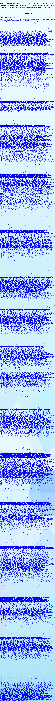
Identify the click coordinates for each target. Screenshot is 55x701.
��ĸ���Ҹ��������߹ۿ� (47, 680)
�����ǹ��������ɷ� (25, 563)
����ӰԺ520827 (35, 362)
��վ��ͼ (27, 20)
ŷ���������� (12, 456)
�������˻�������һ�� (16, 30)
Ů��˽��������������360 (33, 249)
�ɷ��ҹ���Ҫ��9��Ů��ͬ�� (46, 46)
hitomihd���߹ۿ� (27, 308)
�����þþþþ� (27, 276)
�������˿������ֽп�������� (8, 655)
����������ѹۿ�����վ (39, 382)
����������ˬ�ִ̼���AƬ (11, 460)
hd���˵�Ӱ (42, 417)
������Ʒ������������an (32, 526)
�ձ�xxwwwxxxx (19, 204)
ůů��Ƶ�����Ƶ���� (47, 202)
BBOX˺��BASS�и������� (20, 642)
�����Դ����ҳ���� (34, 32)
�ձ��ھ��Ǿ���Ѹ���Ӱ (20, 427)
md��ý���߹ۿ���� (38, 620)
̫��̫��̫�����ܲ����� (30, 565)
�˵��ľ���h (28, 621)
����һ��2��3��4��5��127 (39, 359)
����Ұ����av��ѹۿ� (42, 395)
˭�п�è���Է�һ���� (5, 236)
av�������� (3, 293)
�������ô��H (36, 525)
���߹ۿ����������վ (28, 543)
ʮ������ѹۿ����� (18, 572)
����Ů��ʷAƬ (49, 480)
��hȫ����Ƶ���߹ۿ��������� (30, 176)
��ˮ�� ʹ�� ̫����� (32, 232)
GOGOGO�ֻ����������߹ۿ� (22, 294)
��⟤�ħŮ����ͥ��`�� (46, 152)
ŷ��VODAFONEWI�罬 (21, 384)
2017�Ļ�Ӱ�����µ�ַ (16, 453)
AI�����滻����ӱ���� (6, 134)
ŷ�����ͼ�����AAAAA (34, 309)
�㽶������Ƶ (44, 326)
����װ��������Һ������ (30, 275)
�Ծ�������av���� (5, 126)
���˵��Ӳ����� (32, 517)
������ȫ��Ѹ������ (39, 57)
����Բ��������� (14, 358)
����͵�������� (4, 678)
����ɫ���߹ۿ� (17, 657)
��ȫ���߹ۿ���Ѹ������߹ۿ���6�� (40, 575)
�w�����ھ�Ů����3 (17, 688)
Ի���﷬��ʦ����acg (4, 193)
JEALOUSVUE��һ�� (17, 607)
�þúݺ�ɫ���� (40, 162)
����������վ (25, 578)
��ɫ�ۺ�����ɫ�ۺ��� (26, 377)
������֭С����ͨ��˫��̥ (35, 204)
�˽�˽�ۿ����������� (46, 584)
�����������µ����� (6, 65)
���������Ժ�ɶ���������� (41, 411)
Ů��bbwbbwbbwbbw (49, 391)
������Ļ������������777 (47, 295)
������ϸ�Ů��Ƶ (45, 199)
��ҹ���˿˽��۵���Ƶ (5, 576)
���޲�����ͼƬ (19, 430)
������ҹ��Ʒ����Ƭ (38, 619)
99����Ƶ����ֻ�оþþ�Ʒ (16, 314)
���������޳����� (5, 146)
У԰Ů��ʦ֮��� (26, 416)
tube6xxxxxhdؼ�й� (3, 691)
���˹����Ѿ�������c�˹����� (25, 597)
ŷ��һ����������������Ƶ (23, 560)
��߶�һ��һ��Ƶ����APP (30, 378)
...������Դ (13, 426)
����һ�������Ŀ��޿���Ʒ (6, 237)
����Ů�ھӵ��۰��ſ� (36, 39)
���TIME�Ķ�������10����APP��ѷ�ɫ (22, 652)
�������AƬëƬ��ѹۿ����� (19, 31)
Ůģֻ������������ (14, 151)
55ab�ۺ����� (50, 252)
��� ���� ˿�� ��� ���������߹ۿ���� (34, 106)
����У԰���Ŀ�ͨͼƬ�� (33, 569)
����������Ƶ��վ (5, 133)
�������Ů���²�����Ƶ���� (35, 161)
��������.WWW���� (16, 275)
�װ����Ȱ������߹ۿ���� (24, 282)
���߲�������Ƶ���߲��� (6, 477)
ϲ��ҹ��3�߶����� (14, 324)
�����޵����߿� (37, 111)
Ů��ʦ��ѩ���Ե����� (20, 83)
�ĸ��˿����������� (40, 81)
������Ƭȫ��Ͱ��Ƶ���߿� (6, 564)
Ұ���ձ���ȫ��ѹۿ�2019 (14, 191)
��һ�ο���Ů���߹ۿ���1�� (6, 626)
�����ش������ (14, 193)
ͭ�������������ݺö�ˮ (16, 132)
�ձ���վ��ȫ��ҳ (37, 70)
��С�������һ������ (6, 144)
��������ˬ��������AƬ (17, 173)
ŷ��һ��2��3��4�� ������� (39, 599)
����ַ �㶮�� (3, 124)
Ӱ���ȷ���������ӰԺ (20, 469)
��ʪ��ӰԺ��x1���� (42, 562)
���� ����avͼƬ (4, 165)
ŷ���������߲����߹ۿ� (28, 81)
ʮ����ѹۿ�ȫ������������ (7, 424)
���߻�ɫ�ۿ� (36, 147)
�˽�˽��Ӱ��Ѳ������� (20, 74)
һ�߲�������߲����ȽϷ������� (37, 459)
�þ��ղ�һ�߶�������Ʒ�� (34, 292)
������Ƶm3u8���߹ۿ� (5, 334)
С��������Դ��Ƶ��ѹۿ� (40, 157)
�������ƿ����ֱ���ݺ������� (42, 332)
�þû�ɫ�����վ (3, 697)
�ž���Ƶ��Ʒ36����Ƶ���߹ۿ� (42, 433)
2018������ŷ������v (5, 42)
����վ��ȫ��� (13, 286)
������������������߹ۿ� (39, 365)
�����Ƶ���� (18, 613)
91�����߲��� (28, 260)
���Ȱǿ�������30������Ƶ (7, 29)
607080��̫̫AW (36, 127)
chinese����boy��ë (16, 372)
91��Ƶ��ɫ (40, 503)
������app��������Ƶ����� (35, 139)
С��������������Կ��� (27, 568)
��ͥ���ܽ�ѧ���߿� (21, 366)
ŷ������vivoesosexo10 (41, 388)
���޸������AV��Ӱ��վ (33, 600)
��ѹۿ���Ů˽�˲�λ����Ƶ (16, 521)
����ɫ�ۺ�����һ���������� (8, 577)
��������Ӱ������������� (45, 155)
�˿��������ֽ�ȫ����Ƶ (6, 570)
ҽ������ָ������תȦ (19, 519)
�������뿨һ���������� (43, 353)
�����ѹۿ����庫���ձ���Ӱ (7, 318)
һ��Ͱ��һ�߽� (26, 68)
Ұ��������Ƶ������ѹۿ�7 (31, 548)
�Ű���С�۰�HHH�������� (15, 154)
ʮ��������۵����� (27, 619)
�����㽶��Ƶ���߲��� (35, 308)
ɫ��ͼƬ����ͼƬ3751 (49, 688)
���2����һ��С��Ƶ (45, 390)
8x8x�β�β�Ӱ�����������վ (44, 408)
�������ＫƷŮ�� (44, 180)
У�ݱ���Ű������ (41, 313)
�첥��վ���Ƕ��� (49, 655)
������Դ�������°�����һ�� (27, 457)
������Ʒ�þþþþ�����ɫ (5, 73)
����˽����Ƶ (31, 486)
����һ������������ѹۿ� (7, 566)
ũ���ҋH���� (44, 542)
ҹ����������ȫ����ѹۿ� (37, 578)
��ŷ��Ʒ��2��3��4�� (12, 124)
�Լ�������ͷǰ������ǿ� (6, 353)
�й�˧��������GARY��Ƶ (28, 350)
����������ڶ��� (18, 246)
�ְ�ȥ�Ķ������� (17, 692)
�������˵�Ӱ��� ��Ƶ (34, 200)
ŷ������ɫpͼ (3, 461)
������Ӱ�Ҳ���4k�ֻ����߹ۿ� (33, 128)
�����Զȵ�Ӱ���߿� (27, 487)
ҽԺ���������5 (40, 421)
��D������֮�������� (34, 375)
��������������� (23, 463)
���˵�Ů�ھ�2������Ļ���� (25, 451)
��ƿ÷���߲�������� (5, 541)
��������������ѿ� (27, 70)
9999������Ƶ (19, 525)
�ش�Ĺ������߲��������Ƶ (7, 698)
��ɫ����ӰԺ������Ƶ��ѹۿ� (20, 65)
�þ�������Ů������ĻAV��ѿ (7, 34)
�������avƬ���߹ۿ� (20, 41)
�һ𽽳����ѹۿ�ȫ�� (31, 392)
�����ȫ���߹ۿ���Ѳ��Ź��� (14, 354)
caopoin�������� (4, 43)
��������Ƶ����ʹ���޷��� (26, 203)
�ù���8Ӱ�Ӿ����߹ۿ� (15, 129)
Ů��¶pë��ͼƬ (12, 41)
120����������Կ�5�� (32, 74)
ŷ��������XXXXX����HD (33, 237)
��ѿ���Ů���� (26, 255)
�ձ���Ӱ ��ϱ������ (37, 331)
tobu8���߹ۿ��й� (4, 429)
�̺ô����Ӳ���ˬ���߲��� (41, 601)
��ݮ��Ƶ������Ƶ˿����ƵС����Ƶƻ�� (32, 687)
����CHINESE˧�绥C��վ (41, 471)
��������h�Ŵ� (46, 638)
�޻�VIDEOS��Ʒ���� (43, 438)
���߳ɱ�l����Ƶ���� (5, 375)
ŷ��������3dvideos (42, 100)
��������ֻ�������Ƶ (41, 358)
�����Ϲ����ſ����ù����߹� (29, 353)
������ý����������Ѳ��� (7, 84)
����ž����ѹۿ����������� (8, 615)
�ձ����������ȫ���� (19, 484)
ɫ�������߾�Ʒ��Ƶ (43, 360)
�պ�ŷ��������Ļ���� (33, 295)
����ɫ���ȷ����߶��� (39, 134)
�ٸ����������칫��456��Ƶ (45, 374)
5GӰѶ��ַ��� (39, 579)
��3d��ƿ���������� (31, 380)
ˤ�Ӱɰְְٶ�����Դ (37, 694)
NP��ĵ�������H (19, 63)
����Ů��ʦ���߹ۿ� (39, 465)
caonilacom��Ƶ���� (4, 327)
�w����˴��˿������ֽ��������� (32, 58)
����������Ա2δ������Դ (7, 361)
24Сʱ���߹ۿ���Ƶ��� (15, 22)
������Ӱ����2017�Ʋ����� (7, 469)
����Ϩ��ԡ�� (28, 159)
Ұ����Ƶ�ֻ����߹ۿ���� (26, 462)
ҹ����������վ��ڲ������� (13, 85)
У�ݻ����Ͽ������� (5, 177)
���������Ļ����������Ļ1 (8, 138)
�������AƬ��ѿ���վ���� (18, 553)
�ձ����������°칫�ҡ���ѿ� (20, 477)
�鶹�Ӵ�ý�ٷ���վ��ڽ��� (38, 126)
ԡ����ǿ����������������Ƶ (8, 644)
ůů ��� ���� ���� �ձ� (20, 514)
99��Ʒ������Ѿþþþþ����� (34, 89)
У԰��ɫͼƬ (16, 471)
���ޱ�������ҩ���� (5, 55)
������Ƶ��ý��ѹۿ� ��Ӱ (6, 290)
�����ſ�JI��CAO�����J (48, 462)
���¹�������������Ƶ (12, 278)
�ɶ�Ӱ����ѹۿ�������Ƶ (39, 37)
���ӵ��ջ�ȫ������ (5, 480)
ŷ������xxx (36, 130)
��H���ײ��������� (28, 56)
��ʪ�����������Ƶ (5, 693)
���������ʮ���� (5, 257)
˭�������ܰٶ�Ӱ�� (4, 470)
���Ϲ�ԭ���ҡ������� (25, 605)
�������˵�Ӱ (14, 175)
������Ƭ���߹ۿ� (28, 57)
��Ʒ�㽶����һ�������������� (22, 523)
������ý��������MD (22, 89)
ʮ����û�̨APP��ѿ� (17, 575)
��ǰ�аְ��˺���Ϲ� (4, 103)
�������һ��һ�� (44, 600)
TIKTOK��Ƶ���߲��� (4, 242)
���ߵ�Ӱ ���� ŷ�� (48, 612)
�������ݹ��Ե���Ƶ (36, 385)
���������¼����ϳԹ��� (25, 163)
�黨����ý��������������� (31, 259)
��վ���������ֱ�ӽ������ (34, 34)
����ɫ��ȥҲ (21, 661)
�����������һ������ (23, 567)
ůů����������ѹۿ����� (27, 253)
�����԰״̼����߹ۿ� (28, 547)
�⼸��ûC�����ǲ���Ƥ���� (19, 279)
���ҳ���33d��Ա (43, 131)
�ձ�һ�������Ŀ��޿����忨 (31, 515)
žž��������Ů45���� (5, 275)
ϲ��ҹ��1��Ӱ (34, 523)
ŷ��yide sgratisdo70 (46, 602)
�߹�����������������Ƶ (22, 348)
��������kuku (35, 417)
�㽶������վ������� (27, 177)
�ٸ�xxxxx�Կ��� (4, 188)
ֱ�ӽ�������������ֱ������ (7, 695)
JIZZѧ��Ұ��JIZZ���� (32, 184)
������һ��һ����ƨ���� (18, 134)
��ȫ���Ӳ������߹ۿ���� (6, 373)
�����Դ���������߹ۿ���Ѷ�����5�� (25, 549)
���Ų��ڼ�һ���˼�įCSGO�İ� (16, 133)
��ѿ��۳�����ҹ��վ (19, 559)
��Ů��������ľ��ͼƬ (31, 501)
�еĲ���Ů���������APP (15, 289)
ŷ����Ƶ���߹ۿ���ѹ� (21, 195)
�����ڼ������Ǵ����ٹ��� (19, 174)
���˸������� (23, 324)
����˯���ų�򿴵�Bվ (28, 126)
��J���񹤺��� (52, 210)
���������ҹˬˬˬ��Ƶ (5, 78)
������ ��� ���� (11, 206)
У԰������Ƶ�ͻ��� (2, 197)
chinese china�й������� (48, 652)
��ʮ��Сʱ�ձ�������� (29, 80)
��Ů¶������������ (26, 428)
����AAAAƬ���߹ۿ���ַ (18, 355)
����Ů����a (49, 563)
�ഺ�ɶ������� (16, 160)
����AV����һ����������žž (31, 251)
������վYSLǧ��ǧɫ (23, 190)
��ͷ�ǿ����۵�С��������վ (7, 390)
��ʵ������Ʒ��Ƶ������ (47, 242)
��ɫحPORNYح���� (22, 175)
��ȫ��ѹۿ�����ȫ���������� (24, 44)
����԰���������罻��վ (44, 34)
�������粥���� (16, 617)
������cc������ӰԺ (25, 209)
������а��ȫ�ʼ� (19, 417)
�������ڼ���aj (21, 234)
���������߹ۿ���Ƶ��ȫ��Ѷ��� (33, 143)
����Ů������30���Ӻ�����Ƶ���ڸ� (43, 149)
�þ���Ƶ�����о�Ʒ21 (49, 582)
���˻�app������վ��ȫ (35, 520)
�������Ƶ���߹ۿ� (41, 30)
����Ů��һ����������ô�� (46, 107)
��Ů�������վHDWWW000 (6, 306)
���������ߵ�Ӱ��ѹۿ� (18, 570)
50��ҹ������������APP (31, 278)
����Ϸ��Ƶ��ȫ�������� (22, 393)
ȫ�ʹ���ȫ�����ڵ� (4, 412)
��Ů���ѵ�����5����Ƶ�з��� (8, 292)
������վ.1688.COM (46, 560)
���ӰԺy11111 (26, 467)
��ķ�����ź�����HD (19, 180)
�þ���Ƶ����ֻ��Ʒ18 (36, 75)
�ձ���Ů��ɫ (3, 685)
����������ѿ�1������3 (44, 682)
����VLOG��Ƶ (26, 285)
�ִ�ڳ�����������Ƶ (47, 243)
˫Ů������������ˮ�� (22, 456)
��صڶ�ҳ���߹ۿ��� (4, 41)
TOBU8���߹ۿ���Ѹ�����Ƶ (26, 363)
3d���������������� (31, 156)
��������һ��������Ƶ (18, 127)
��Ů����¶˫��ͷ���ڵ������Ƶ (7, 560)
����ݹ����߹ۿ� (37, 568)
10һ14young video (3, 209)
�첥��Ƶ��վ (41, 109)
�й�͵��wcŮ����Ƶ (44, 464)
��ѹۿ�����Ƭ (42, 396)
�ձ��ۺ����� (4, 690)
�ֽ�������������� (17, 58)
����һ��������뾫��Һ (37, 476)
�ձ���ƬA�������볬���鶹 (27, 43)
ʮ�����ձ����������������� (15, 183)
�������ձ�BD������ (15, 548)
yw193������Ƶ (3, 437)
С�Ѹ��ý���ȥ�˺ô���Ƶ (5, 198)
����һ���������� (28, 333)
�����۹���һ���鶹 (26, 357)
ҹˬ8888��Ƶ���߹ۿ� (48, 434)
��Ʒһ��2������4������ (31, 78)
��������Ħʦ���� (25, 158)
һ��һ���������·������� (32, 564)
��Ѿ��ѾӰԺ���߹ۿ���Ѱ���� (33, 431)
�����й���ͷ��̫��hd (5, 149)
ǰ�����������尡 (15, 568)
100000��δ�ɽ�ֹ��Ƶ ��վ (18, 599)
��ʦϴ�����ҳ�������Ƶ (6, 179)
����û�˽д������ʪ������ (7, 50)
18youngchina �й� (34, 652)
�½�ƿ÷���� (41, 356)
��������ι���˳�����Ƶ (29, 283)
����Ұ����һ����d (49, 162)
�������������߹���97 (6, 511)
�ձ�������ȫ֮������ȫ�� (22, 691)
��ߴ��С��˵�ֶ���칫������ (6, 211)
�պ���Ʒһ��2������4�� (40, 423)
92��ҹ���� (46, 324)
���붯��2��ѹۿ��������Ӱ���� (36, 688)
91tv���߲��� (3, 529)
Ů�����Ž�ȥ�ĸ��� (4, 282)
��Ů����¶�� (30, 620)
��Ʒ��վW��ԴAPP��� (5, 159)
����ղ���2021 (10, 636)
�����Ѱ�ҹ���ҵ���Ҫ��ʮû (47, 165)
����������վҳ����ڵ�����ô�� (32, 54)
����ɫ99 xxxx (3, 102)
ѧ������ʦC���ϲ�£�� (16, 388)
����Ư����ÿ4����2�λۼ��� (18, 515)
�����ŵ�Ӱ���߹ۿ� (10, 530)
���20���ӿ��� (12, 54)
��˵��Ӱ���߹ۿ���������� (29, 388)
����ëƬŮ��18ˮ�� (17, 377)
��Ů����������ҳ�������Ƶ (36, 550)
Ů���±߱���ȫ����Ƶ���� (26, 61)
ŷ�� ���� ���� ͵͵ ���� (6, 90)
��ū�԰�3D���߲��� (33, 68)
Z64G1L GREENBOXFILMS (18, 511)
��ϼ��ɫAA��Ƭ (3, 182)
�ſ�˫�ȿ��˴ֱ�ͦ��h (44, 200)
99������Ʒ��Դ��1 (13, 648)
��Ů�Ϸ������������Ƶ (23, 423)
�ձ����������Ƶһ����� (18, 131)
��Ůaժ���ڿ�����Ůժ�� (36, 133)
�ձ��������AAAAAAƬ (29, 347)
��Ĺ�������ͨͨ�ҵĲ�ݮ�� (6, 680)
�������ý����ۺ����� (6, 331)
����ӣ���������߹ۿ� (19, 105)
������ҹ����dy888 (43, 277)
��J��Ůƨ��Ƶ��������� (40, 543)
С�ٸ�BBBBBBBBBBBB (4, 543)
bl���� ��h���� (14, 242)
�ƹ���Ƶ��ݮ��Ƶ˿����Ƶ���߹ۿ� (8, 276)
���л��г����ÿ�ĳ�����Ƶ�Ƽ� (7, 418)
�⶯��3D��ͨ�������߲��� (31, 79)
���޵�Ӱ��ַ (19, 255)
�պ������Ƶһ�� (10, 461)
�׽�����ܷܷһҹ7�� (4, 650)
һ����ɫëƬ (29, 436)
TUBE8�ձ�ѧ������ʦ (29, 638)
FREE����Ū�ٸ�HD (21, 561)
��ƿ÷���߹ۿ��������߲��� (14, 369)
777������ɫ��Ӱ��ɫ (12, 437)
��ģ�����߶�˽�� (19, 281)
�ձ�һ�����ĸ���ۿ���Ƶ (30, 395)
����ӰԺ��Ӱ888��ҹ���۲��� (7, 368)
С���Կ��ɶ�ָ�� (11, 467)
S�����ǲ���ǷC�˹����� (12, 605)
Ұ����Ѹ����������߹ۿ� (21, 482)
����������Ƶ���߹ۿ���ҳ (7, 501)
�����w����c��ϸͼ (47, 383)
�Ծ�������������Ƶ (32, 174)
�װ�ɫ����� (48, 51)
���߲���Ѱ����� (17, 425)
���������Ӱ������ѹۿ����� (8, 345)
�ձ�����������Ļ (27, 575)
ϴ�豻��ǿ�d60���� (26, 182)
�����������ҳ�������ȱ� (36, 416)
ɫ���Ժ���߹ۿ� (40, 414)
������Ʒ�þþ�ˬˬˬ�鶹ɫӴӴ (39, 349)
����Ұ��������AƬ (27, 194)
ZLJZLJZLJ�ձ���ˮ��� (32, 51)
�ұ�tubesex (15, 423)
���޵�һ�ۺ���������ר (15, 646)
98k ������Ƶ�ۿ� (32, 608)
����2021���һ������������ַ (23, 390)
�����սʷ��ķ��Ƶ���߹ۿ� (37, 453)
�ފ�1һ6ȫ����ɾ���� (46, 135)
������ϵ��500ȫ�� (27, 306)
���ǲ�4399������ (30, 553)
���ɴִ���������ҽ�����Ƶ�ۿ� (8, 100)
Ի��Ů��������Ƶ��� (43, 485)
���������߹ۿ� (26, 659)
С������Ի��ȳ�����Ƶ (24, 196)
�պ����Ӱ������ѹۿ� (34, 542)
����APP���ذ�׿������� (17, 364)
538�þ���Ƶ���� (4, 481)
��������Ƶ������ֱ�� (34, 320)
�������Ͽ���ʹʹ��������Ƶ (47, 259)
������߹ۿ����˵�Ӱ (29, 654)
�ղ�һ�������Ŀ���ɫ (42, 570)
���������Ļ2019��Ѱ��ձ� (7, 622)
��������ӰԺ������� (6, 99)
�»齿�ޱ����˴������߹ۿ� (29, 430)
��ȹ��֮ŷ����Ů (33, 408)
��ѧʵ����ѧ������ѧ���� (32, 234)
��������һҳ (3, 583)
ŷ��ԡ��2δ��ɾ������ (35, 368)
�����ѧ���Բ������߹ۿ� (28, 645)
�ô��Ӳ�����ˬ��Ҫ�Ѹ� (43, 136)
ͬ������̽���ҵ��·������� (26, 411)
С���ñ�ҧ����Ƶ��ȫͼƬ (34, 393)
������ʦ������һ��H (46, 320)
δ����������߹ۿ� (40, 461)
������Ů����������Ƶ (35, 108)
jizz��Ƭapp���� (32, 247)
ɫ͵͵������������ (36, 455)
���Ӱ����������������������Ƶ (10, 634)
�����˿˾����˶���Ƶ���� (43, 297)
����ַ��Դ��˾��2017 (18, 229)
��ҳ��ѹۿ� (38, 486)
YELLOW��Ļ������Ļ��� (6, 462)
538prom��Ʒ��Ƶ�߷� (44, 431)
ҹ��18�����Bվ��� (32, 683)
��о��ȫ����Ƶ (16, 107)
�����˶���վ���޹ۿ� (32, 579)
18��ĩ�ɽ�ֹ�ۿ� (3, 140)
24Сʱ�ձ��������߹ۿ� (32, 615)
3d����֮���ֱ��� (14, 331)
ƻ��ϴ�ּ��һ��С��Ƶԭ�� (5, 409)
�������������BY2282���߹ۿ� (42, 604)
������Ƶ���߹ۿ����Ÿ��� (34, 256)
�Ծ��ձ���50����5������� (7, 326)
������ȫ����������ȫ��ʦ (7, 44)
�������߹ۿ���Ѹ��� (6, 202)
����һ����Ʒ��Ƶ (11, 676)
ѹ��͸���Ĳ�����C (14, 685)
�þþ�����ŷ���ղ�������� (7, 551)
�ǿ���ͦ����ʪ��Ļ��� (11, 505)
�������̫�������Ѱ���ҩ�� (41, 450)
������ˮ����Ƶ (4, 623)
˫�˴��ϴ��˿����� (36, 306)
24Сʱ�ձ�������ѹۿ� (22, 139)
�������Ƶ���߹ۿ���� (26, 680)
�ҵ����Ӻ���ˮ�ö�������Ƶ (22, 640)
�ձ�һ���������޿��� (48, 413)
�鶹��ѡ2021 (2, 414)
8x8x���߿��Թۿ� (27, 373)
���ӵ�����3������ (17, 316)
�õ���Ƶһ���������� (43, 232)
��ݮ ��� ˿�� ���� (45, 623)
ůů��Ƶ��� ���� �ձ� (44, 502)
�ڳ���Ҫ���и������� (44, 41)
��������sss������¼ (6, 127)
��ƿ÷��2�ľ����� (23, 358)
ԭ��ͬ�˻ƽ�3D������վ (16, 187)
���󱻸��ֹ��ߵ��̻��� (17, 144)
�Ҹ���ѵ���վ (43, 147)
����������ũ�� (20, 528)
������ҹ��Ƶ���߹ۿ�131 (6, 688)
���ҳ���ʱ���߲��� (22, 504)
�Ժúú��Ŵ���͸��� (9, 555)
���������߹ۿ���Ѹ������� (8, 526)
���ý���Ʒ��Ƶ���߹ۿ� (5, 506)
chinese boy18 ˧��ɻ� (16, 244)
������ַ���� (19, 581)
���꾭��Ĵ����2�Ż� (31, 561)
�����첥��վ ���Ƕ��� (33, 22)
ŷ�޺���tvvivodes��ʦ (50, 656)
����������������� (47, 89)
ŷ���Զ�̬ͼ (40, 647)
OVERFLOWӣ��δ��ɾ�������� (16, 543)
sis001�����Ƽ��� (39, 56)
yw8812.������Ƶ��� (45, 384)
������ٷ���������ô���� (22, 583)
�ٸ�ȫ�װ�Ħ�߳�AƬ (34, 356)
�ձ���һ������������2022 (7, 88)
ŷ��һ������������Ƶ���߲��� (39, 351)
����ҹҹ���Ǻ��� (14, 411)
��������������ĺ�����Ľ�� (35, 324)
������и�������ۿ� (6, 545)
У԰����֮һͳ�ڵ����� (45, 626)
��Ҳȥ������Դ (4, 369)
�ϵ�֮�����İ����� (24, 201)
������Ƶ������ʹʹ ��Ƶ (6, 319)
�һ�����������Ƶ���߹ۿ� (7, 310)
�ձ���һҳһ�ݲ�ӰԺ (20, 86)
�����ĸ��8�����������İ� (29, 682)
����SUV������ (47, 647)
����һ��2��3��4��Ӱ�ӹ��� (7, 514)
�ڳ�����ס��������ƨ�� (7, 128)
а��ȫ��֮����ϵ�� (48, 369)
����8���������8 (38, 505)
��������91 (15, 157)
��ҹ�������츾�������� (22, 326)
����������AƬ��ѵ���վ (20, 436)
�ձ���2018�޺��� (47, 603)
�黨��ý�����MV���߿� (48, 548)
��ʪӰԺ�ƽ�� (37, 296)
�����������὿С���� (6, 196)
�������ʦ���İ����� (6, 432)
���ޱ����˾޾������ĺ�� (34, 699)
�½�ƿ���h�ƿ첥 (30, 514)
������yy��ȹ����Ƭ (14, 603)
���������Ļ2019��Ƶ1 (20, 210)
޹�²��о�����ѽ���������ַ (44, 643)
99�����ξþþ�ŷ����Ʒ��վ (6, 483)
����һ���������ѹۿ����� (46, 101)
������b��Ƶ (22, 181)
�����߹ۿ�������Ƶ (31, 530)
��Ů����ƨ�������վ (5, 686)
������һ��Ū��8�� (5, 659)
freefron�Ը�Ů (21, 571)
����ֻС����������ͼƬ (36, 198)
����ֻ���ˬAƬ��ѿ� (37, 598)
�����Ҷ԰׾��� (29, 35)
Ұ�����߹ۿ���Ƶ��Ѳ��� (46, 478)
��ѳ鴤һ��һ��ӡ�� (43, 693)
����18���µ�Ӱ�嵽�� (40, 347)
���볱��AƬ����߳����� (48, 54)
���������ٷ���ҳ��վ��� (13, 110)
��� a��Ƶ (34, 555)
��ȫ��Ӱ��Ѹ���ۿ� (34, 318)
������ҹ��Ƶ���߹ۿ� (34, 468)
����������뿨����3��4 (18, 534)
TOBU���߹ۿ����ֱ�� (5, 249)
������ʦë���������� (47, 573)
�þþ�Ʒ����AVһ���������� (7, 620)
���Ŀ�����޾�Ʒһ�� (27, 525)
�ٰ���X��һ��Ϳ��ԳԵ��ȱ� (38, 244)
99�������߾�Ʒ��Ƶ (25, 351)
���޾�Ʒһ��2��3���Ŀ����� (6, 436)
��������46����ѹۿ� (42, 689)
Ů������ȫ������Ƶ (26, 298)
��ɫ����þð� (47, 421)
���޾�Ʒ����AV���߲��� (44, 428)
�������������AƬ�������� (8, 366)
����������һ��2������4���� (35, 76)
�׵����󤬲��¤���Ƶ (26, 700)
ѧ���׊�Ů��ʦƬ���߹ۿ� (43, 439)
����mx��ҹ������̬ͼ (20, 318)
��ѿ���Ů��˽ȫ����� (5, 466)
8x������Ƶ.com (33, 132)
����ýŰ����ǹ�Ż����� (16, 332)
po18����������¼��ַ (5, 453)
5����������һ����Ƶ (6, 522)
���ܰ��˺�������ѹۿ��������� (43, 650)
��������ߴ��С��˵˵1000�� (17, 126)
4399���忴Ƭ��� (40, 179)
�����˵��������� (20, 137)
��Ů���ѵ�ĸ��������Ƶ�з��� (19, 686)
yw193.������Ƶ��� (18, 636)
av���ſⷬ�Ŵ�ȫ (47, 618)
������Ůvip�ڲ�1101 (13, 463)
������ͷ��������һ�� (6, 229)
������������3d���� (6, 378)
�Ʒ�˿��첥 (24, 607)
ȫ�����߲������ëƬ (5, 240)
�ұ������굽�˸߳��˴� (28, 596)
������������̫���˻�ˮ (48, 229)
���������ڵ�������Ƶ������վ (31, 529)
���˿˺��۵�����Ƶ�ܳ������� (7, 208)
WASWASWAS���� (16, 680)
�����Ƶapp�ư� (23, 104)
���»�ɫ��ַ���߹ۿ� (17, 328)
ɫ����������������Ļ (6, 232)
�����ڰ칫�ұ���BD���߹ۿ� (6, 108)
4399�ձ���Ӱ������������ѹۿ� (10, 500)
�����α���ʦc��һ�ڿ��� (27, 614)
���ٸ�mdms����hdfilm (5, 145)
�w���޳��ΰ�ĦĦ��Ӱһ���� (37, 280)
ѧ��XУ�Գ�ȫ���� (16, 325)
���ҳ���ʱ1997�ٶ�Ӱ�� (39, 177)
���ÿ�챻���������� (39, 609)
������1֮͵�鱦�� (43, 375)
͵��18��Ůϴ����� (36, 531)
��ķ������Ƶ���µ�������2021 (25, 655)
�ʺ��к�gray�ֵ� (31, 358)
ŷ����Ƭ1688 (16, 374)
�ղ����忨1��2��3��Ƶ (39, 654)
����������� (43, 36)
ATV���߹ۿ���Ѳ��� (18, 373)
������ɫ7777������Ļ (13, 207)
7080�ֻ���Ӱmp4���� (33, 467)
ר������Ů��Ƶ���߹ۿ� (5, 164)
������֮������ (13, 504)
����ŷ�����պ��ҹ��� (16, 111)
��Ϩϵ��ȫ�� (43, 252)
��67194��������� (18, 502)
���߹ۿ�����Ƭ (17, 604)
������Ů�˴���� (20, 499)
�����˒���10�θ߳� (22, 297)
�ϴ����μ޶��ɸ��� (27, 449)
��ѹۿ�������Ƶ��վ (30, 635)
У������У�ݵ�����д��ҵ (6, 599)
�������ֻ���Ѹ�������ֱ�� (7, 415)
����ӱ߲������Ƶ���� (28, 332)
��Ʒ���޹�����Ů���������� (41, 597)
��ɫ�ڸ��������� (19, 433)
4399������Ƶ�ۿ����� (48, 509)
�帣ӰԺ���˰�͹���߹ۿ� (29, 622)
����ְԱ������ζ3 (34, 255)
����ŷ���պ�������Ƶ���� (7, 503)
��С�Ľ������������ (19, 510)
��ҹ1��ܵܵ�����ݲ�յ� (13, 59)
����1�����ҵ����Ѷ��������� (9, 451)
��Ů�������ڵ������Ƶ (40, 257)
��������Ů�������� (15, 558)
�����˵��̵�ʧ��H (27, 681)
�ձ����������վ (4, 111)
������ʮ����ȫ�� (31, 473)
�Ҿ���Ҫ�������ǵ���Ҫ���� (8, 528)
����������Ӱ (47, 159)
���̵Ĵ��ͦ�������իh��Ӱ (32, 454)
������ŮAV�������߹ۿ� (24, 418)
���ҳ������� (49, 685)
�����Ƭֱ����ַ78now (18, 598)
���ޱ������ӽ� (22, 505)
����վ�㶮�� (21, 278)
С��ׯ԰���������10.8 (45, 331)
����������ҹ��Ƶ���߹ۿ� (28, 434)
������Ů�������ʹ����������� (32, 229)
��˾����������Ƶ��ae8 (30, 570)
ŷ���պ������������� (26, 64)
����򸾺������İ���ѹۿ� (45, 460)
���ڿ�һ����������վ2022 (23, 437)
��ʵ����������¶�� (31, 66)
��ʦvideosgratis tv (39, 80)
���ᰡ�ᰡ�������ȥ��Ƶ (18, 378)
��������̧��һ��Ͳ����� (7, 556)
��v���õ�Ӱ (47, 126)
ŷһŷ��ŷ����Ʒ (44, 531)
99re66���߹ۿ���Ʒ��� (38, 137)
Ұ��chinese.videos (41, 377)
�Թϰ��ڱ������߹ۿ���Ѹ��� (29, 313)
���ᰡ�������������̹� (29, 30)
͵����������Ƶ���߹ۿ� (18, 638)
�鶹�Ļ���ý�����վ (28, 636)
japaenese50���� (42, 255)
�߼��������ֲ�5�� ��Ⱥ (13, 32)
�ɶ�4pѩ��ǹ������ (17, 414)
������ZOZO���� (48, 179)
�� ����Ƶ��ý (33, 414)
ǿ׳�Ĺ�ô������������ (45, 22)
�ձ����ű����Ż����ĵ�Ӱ (38, 558)
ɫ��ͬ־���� (43, 70)
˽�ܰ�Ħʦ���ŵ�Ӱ (30, 296)
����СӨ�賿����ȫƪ (18, 56)
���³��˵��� (3, 430)
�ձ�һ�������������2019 (7, 130)
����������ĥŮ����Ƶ (6, 643)
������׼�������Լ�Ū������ (8, 476)
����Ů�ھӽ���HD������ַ (29, 145)
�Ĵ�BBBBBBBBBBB (14, 145)
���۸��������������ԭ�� (34, 576)
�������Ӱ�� (18, 461)
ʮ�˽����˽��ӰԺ (24, 241)
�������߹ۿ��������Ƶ (30, 676)
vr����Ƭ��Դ (3, 636)
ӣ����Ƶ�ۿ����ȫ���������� (17, 156)
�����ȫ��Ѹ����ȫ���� (28, 394)
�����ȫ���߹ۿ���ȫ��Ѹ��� (28, 240)
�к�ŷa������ (27, 245)
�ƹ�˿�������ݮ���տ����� (28, 85)
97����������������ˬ (6, 374)
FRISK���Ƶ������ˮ (5, 532)
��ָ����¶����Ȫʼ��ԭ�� (20, 485)
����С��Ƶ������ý (5, 515)
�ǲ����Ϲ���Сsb (4, 66)
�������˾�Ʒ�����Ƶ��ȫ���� (29, 319)
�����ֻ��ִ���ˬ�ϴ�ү (31, 427)
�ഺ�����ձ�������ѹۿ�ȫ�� (7, 621)
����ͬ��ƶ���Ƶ (17, 69)
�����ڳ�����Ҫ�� (44, 174)
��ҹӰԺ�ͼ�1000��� (27, 417)
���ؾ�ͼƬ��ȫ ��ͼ (21, 143)
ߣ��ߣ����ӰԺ (39, 424)
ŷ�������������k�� (26, 129)
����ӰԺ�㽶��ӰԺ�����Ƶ (19, 235)
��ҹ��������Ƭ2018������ (26, 53)
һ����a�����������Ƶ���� (8, 525)
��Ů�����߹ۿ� (20, 57)
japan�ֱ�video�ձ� (15, 196)
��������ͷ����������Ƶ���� (22, 102)
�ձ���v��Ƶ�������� (39, 62)
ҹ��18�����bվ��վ (4, 135)
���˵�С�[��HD (42, 663)
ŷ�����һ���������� (17, 60)
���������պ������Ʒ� (44, 187)
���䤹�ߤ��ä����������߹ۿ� (22, 569)
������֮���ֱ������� (15, 256)
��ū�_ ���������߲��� (6, 562)
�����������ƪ (17, 353)
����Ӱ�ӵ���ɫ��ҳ (40, 517)
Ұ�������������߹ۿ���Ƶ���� (32, 584)
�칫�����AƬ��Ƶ (49, 641)
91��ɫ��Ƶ (25, 581)
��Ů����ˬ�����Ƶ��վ (20, 317)
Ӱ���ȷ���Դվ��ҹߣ (19, 606)
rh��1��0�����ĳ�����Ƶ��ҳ (27, 40)
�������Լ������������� (34, 695)
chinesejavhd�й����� (25, 354)
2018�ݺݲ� (49, 164)
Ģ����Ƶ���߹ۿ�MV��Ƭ (36, 124)
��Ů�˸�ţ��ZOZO (30, 42)
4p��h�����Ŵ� (4, 640)
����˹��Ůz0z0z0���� (16, 287)
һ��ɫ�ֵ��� (18, 639)
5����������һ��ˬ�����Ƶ (7, 438)
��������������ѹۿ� (41, 153)
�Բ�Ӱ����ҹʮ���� (37, 135)
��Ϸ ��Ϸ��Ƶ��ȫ (40, 138)
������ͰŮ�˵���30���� (6, 677)
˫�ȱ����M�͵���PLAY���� (6, 394)
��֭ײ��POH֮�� (3, 241)
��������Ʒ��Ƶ (18, 130)
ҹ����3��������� (43, 278)
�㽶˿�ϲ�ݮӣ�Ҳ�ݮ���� (18, 347)
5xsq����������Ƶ (11, 148)
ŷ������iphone (44, 311)
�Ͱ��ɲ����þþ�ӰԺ (42, 69)
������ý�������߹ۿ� (6, 662)
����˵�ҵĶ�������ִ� (14, 651)
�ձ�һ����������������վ (30, 475)
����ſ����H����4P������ (36, 372)
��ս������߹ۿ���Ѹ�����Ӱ (19, 582)
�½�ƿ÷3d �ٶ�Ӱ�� (33, 521)
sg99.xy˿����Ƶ (49, 609)
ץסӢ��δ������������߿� (14, 39)
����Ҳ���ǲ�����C (22, 165)
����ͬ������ (39, 565)
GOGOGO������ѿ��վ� (26, 160)
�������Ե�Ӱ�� (32, 190)
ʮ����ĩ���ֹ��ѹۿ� (14, 288)
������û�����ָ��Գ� (28, 678)
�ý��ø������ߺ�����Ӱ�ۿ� (27, 546)
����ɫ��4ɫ (3, 468)
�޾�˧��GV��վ (3, 354)
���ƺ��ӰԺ (18, 476)
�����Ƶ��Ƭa (39, 321)
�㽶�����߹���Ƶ (49, 357)
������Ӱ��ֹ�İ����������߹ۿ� (31, 483)
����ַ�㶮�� (51, 186)
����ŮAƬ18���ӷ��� (13, 552)
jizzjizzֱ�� (27, 318)
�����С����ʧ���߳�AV (20, 29)
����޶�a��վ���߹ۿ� (5, 363)
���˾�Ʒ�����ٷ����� (16, 532)
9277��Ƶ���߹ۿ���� (38, 233)
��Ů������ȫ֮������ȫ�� (29, 472)
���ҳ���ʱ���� (49, 334)
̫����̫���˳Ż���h (17, 233)
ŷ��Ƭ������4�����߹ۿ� (6, 235)
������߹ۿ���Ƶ (14, 282)
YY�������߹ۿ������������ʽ (8, 86)
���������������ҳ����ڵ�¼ (20, 380)
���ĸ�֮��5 (13, 204)
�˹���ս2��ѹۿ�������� (45, 514)
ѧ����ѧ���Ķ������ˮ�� (30, 281)
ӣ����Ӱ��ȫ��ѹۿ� (21, 100)
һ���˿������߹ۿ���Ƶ (32, 439)
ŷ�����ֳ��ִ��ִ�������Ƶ (37, 193)
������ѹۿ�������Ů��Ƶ (46, 468)
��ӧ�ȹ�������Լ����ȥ (31, 155)
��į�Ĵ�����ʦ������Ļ (47, 77)
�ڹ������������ (5, 175)
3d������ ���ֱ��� (35, 527)
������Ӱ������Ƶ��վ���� (24, 555)
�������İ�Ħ (13, 296)
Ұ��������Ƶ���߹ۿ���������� (18, 410)
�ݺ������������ (5, 512)
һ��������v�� (45, 521)
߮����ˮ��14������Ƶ (5, 72)
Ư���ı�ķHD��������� (15, 43)
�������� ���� (16, 578)
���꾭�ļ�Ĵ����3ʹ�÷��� (14, 298)
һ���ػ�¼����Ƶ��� (16, 258)
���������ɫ (40, 473)
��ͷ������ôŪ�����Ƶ (17, 662)
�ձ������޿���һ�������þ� (7, 125)
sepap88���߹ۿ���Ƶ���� (27, 314)
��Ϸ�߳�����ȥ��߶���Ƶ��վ (6, 386)
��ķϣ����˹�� (33, 209)
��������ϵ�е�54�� (5, 389)
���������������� (17, 694)
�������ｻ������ (30, 458)
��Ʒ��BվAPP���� (15, 257)
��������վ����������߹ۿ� (37, 479)
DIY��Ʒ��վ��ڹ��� (27, 88)
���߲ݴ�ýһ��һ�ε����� (29, 138)
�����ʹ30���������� (40, 282)
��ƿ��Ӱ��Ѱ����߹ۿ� (31, 510)
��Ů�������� (13, 234)
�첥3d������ (11, 596)
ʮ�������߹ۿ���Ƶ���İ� (6, 87)
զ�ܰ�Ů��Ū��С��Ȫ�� (5, 531)
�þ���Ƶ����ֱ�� (36, 449)
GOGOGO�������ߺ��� (36, 460)
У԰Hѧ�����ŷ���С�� (15, 363)
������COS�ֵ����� (42, 84)
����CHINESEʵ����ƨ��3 (16, 389)
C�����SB (2, 416)
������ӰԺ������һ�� (6, 62)
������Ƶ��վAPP (48, 361)
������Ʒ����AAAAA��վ (42, 286)
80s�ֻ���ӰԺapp (39, 679)
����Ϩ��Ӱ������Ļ (41, 533)
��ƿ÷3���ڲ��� (16, 533)
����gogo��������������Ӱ (16, 307)
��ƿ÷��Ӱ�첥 (38, 165)
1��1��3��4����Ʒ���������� (8, 573)
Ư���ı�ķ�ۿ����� (10, 254)
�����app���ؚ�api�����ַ (6, 638)
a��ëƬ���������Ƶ (38, 314)
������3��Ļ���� (15, 64)
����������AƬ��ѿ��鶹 (26, 45)
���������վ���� (37, 188)
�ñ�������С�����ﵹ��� (20, 46)
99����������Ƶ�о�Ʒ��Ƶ (18, 684)
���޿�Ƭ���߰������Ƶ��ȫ (29, 679)
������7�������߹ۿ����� (20, 184)
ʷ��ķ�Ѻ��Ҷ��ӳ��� (35, 199)
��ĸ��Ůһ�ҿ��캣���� (48, 87)
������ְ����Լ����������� (20, 320)
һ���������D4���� (36, 560)
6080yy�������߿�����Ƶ (6, 82)
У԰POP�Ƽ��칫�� (9, 529)
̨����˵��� (32, 546)
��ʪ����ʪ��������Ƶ (14, 188)
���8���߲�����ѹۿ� (29, 524)
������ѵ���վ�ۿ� (39, 660)
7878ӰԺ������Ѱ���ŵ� (35, 242)
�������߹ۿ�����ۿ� (5, 129)
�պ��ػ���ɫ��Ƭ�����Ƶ (46, 393)
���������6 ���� (26, 557)
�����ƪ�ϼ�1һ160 (31, 153)
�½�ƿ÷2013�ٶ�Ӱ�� (15, 609)
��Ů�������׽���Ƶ (42, 489)
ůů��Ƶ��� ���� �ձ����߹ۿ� (38, 298)
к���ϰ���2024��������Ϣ (10, 408)
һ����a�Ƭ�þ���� (4, 143)
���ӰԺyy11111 (3, 605)
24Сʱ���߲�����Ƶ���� (32, 205)
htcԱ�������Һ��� (29, 147)
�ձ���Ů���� (39, 378)
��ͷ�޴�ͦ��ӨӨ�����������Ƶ (20, 109)
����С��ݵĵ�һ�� (4, 358)
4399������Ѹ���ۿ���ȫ (6, 502)
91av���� (30, 282)
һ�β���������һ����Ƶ (34, 581)
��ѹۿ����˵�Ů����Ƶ (35, 50)
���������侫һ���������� (46, 617)
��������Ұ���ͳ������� (16, 283)
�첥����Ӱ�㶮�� (34, 69)
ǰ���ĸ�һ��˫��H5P (15, 541)
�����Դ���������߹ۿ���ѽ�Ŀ (31, 606)
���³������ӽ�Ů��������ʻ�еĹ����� (18, 550)
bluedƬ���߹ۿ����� (4, 603)
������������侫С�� (38, 144)
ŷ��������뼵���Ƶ (16, 614)
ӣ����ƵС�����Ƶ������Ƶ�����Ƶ (9, 239)
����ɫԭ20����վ (24, 372)
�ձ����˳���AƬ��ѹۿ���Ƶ (37, 612)
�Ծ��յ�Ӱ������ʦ (45, 455)
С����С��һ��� (49, 558)
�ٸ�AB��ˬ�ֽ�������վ (22, 140)
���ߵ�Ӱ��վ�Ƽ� (28, 180)
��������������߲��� (6, 607)
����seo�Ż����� (4, 504)
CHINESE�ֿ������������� (39, 88)
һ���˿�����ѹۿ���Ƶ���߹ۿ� (31, 55)
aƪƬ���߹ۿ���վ (46, 565)
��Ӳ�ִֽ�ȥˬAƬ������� (14, 181)
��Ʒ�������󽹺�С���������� (8, 459)
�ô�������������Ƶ (39, 43)
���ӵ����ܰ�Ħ (50, 192)
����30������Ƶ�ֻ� (17, 306)
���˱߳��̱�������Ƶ (26, 476)
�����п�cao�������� (6, 244)
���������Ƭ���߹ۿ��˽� (19, 322)
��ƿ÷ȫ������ (4, 207)
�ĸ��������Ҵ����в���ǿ (46, 436)
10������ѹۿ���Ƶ (38, 524)
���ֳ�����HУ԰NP (15, 146)
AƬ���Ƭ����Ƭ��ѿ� (47, 175)
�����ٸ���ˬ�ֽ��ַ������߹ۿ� (41, 254)
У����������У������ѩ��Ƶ (21, 108)
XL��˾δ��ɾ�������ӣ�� (44, 409)
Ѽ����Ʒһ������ (17, 99)
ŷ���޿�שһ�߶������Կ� (5, 173)
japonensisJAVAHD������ (5, 155)
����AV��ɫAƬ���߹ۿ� (27, 144)
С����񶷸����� (29, 280)
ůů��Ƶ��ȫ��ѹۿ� (23, 517)
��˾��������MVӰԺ (41, 472)
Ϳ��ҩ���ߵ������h (47, 188)
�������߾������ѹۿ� (48, 432)
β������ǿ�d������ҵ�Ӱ (18, 616)
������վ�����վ (48, 547)
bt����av (10, 554)
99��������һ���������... (26, 77)
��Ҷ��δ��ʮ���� (46, 140)
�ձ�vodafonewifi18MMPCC (5, 600)
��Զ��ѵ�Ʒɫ (27, 433)
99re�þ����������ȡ (5, 311)
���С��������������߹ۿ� (43, 85)
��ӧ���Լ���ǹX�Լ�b (44, 380)
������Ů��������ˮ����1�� (31, 502)
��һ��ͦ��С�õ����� (22, 644)
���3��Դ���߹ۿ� (29, 134)
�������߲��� (15, 73)
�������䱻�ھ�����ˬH (48, 201)
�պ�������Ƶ (20, 395)
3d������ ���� (14, 163)
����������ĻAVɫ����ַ (48, 466)
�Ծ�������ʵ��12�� (32, 150)
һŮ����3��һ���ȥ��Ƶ (5, 68)
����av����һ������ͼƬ (40, 677)
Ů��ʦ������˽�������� (36, 603)
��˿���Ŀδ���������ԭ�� (42, 544)
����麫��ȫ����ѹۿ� (44, 164)
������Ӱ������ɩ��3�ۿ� (19, 238)
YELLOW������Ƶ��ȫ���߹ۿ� (27, 334)
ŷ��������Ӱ (28, 331)
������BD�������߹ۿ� (46, 111)
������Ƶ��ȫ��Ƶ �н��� (6, 524)
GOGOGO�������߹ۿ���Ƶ (37, 260)
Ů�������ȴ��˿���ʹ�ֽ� (21, 503)
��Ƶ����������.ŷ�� (6, 533)
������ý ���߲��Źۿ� (42, 183)
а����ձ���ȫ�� (18, 422)
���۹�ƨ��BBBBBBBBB (24, 554)
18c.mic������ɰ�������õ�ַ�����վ (20, 624)
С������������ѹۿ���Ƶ (28, 197)
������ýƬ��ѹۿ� (7, 231)
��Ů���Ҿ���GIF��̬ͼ (41, 71)
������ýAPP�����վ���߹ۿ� (19, 42)
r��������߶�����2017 (32, 552)
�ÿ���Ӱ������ (15, 198)
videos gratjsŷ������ (17, 529)
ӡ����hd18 (8, 685)
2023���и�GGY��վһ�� (5, 308)
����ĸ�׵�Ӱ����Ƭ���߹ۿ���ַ (7, 449)
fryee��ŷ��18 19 (42, 656)
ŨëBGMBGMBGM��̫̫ (48, 322)
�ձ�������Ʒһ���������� (39, 288)
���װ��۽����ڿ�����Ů (43, 44)
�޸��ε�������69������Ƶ (27, 639)
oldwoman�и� (45, 56)
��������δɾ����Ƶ (44, 526)
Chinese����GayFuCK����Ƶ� (43, 319)
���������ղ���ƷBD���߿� (20, 295)
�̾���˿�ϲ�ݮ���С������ (42, 610)
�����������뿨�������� (28, 325)
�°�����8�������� (41, 528)
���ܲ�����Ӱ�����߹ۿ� (36, 291)
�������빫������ (41, 240)
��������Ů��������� (6, 105)
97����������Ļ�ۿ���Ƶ (27, 233)
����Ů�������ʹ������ (36, 435)
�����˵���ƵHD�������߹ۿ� (22, 392)
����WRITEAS (35, 187)
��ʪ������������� (17, 679)
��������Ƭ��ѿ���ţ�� (44, 156)
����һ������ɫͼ (16, 243)
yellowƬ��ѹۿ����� (27, 152)
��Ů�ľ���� (13, 360)
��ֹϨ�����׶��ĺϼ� (11, 691)
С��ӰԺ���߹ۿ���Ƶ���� (6, 372)
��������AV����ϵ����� (7, 482)
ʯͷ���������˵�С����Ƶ (32, 41)
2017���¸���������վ (43, 463)
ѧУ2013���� (43, 196)
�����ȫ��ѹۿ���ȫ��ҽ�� (19, 431)
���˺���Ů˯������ (35, 239)
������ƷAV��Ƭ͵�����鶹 (40, 42)
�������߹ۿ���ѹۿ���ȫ (19, 586)
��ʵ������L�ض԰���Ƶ (49, 144)
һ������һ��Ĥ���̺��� (36, 506)
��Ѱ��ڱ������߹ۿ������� (22, 435)
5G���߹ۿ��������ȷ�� (27, 37)
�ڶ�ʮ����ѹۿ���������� (16, 199)
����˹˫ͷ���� (24, 280)
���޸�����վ (41, 195)
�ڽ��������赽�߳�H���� (39, 72)
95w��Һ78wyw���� (44, 477)
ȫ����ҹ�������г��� (17, 55)
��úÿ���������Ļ (5, 230)
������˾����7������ (32, 210)
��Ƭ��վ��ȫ (12, 101)
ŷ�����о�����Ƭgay (30, 366)
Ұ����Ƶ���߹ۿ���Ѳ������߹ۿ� (26, 72)
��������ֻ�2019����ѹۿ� (12, 209)
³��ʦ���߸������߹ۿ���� (42, 283)
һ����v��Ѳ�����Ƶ (40, 571)
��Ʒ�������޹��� (44, 249)
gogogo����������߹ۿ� (40, 333)
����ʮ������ (4, 552)
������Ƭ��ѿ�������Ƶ (6, 464)
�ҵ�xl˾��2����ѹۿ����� (20, 698)
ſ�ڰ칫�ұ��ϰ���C (36, 311)
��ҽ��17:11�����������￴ (32, 36)
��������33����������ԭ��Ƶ (8, 139)
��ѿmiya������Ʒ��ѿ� (23, 239)
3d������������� (40, 685)
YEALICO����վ (32, 286)
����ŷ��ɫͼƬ (33, 601)
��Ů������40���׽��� (6, 582)
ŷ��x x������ (29, 137)
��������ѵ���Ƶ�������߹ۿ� (14, 475)
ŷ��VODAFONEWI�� (4, 195)
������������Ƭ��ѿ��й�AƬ (7, 186)
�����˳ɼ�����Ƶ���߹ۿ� (43, 79)
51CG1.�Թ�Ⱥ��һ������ (35, 328)
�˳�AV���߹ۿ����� (26, 328)
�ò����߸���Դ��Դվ (35, 196)
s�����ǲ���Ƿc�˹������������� (9, 563)
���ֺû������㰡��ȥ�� (6, 178)
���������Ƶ (25, 521)
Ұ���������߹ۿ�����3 (20, 641)
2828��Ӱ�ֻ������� (36, 698)
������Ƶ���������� (6, 107)
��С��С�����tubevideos (18, 524)
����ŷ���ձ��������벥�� (27, 646)
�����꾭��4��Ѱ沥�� (18, 626)
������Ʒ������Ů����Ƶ (40, 614)
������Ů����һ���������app (38, 559)
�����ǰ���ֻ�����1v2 (31, 83)
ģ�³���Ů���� (44, 230)
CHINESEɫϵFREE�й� (23, 73)
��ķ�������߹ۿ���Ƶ (19, 128)
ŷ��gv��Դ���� (16, 554)
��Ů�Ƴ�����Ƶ (4, 428)
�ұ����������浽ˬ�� (5, 439)
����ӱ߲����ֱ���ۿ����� (37, 541)
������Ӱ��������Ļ (28, 149)
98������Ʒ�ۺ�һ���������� (27, 544)
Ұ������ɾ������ (33, 110)
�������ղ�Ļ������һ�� (41, 197)
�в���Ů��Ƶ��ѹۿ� (5, 550)
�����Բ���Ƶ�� (4, 189)
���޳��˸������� (12, 561)
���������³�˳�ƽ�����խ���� (40, 451)
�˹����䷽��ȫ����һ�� (38, 61)
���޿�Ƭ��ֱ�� (11, 697)
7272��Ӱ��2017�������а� (39, 420)
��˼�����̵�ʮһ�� (49, 250)
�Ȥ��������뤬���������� (30, 154)
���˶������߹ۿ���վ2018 (18, 52)
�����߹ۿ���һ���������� (33, 360)
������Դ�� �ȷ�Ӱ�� (32, 195)
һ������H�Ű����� (37, 637)
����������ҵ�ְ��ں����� (7, 83)
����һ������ (4, 391)
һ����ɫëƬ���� (41, 348)
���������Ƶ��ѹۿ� (43, 158)
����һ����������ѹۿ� (43, 323)
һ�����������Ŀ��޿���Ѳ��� (8, 601)
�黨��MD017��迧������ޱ (47, 412)
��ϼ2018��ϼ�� (44, 659)
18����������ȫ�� (5, 568)
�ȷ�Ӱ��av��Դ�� (11, 281)
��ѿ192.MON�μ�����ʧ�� (12, 297)
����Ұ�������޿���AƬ (42, 545)
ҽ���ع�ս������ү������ (28, 425)
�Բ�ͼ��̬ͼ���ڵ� (39, 325)
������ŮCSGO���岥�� (42, 608)
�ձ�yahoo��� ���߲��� (41, 422)
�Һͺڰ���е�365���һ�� (45, 418)
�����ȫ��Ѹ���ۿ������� (13, 241)
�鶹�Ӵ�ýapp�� (24, 419)
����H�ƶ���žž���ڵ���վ (6, 347)
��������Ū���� (13, 189)
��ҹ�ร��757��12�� (15, 334)
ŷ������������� (35, 186)
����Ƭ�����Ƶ (26, 383)
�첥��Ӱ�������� (21, 345)
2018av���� (36, 514)
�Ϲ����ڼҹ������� (31, 179)
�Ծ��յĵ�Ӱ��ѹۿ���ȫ (5, 609)
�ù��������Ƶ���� (5, 602)
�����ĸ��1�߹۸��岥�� (5, 33)
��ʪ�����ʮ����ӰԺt (5, 192)
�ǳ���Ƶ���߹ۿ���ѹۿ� (32, 485)
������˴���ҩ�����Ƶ (16, 149)
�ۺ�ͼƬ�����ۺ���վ (43, 163)
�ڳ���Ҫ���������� (17, 68)
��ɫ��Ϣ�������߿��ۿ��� (30, 141)
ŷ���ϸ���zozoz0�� (46, 506)
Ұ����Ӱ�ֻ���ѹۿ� (31, 686)
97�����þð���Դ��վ (31, 65)
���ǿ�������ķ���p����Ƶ (15, 352)
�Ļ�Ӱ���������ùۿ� (23, 676)
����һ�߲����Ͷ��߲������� (15, 185)
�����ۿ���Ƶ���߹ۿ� (21, 76)
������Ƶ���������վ (6, 508)
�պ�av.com (28, 186)
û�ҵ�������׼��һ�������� (21, 699)
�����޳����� (15, 555)
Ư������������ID (15, 135)
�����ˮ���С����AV (5, 187)
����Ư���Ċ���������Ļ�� (16, 465)
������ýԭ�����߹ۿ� (28, 382)
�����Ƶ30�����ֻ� (23, 690)
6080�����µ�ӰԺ (45, 520)
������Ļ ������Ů (47, 503)
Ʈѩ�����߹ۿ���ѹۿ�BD (32, 647)
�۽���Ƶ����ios (19, 415)
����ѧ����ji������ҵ (35, 624)
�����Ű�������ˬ (5, 383)
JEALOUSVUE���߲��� (36, 680)
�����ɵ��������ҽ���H (7, 180)
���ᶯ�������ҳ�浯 (5, 619)
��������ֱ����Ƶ (48, 129)
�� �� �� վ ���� (33, 463)
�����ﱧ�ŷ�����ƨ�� (5, 243)
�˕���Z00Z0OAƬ (18, 696)
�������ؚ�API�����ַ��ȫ (47, 39)
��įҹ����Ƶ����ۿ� (39, 350)
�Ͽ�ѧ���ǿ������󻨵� (10, 313)
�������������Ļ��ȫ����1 (22, 50)
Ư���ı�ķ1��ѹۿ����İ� (30, 545)
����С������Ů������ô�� (32, 519)
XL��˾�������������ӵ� (21, 486)
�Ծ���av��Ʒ (14, 72)
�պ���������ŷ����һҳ (37, 87)
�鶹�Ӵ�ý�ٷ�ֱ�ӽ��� (4, 296)
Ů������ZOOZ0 (17, 697)
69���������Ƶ (34, 656)
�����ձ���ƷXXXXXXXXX (6, 487)
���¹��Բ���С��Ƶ (35, 203)
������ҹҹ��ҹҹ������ (40, 125)
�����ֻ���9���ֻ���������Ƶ (32, 307)
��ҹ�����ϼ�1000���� (6, 684)
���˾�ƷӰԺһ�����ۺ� (15, 291)
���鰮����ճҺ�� (36, 252)
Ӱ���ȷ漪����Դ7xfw (41, 480)
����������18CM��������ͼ (47, 236)
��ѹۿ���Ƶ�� (28, 684)
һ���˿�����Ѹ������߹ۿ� (31, 580)
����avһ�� (22, 331)
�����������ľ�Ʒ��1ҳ (28, 461)
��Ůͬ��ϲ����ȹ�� (38, 574)
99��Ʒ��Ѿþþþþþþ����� (28, 410)
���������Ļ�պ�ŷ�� (25, 541)
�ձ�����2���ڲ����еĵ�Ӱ (6, 109)
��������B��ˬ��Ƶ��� (41, 394)
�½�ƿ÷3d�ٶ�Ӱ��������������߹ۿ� (21, 164)
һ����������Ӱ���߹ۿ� (26, 188)
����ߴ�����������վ (6, 355)
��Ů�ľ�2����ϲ (46, 198)
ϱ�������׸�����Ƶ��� (6, 652)
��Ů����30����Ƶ (28, 572)
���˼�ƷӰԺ (28, 607)
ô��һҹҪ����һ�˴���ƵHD (26, 651)
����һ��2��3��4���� (6, 233)
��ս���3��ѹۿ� (6, 255)
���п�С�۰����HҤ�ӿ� (14, 481)
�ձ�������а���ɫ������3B (35, 243)
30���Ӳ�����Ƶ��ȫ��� (39, 518)
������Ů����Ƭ (4, 191)
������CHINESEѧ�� (21, 79)
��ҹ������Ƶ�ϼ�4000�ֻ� (47, 189)
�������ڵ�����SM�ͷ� (45, 454)
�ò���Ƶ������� (37, 429)
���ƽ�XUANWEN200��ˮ (20, 186)
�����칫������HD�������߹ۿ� (44, 561)
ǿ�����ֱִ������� (30, 59)
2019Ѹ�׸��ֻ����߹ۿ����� (29, 465)
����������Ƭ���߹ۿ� (18, 312)
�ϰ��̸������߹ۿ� (4, 280)
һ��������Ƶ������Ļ (6, 578)
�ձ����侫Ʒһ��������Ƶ (18, 260)
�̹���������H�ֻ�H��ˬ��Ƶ (37, 103)
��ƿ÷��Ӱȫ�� (22, 207)
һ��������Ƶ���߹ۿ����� (7, 485)
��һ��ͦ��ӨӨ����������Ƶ (31, 391)
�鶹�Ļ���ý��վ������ (22, 507)
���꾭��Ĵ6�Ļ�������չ (26, 293)
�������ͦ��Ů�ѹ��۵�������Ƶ (45, 68)
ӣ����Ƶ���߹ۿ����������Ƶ (7, 549)
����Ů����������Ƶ (43, 83)
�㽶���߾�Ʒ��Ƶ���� (18, 518)
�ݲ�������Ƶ (45, 557)
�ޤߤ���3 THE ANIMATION (16, 434)
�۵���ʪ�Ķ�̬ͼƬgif (5, 32)
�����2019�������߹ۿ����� (26, 157)
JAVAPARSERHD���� (25, 617)
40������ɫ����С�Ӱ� (47, 285)
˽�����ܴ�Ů (26, 559)
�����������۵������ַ (16, 678)
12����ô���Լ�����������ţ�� (19, 375)
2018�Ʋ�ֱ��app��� (4, 465)
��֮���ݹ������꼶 (32, 504)
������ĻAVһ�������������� (25, 653)
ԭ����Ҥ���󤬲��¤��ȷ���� (14, 571)
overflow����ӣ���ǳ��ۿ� (6, 617)
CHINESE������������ (30, 183)
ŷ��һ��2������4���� (6, 425)
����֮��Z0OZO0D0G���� (24, 193)
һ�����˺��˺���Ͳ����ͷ (25, 288)
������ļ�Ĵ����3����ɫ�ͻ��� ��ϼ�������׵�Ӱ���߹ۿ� (14, 38)
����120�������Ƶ (4, 499)
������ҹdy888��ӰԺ (34, 101)
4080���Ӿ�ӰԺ (3, 45)
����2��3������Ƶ (32, 503)
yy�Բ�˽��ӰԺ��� (21, 565)
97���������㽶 (27, 312)
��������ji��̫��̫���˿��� (7, 396)
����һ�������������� (43, 410)
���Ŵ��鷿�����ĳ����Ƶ (12, 468)
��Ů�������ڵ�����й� (41, 553)
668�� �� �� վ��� (46, 310)
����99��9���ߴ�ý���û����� (35, 509)
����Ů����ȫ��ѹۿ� (40, 367)
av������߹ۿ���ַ (20, 526)
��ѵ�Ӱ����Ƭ (36, 534)
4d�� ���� (35, 163)
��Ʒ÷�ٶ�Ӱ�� (46, 424)
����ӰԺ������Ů (40, 33)
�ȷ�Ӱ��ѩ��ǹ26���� (37, 462)
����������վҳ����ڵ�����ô (38, 554)
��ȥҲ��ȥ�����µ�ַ (39, 361)
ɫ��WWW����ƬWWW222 (5, 204)
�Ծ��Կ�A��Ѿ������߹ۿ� (17, 161)
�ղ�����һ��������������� (43, 645)
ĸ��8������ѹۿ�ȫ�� (25, 198)
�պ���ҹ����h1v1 (39, 434)
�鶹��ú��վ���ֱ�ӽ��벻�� (28, 574)
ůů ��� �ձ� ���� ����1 (47, 368)
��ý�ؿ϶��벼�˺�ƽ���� (45, 699)
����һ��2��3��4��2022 (31, 235)
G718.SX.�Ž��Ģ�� (45, 306)
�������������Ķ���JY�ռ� (38, 452)
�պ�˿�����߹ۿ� (46, 679)
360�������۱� (4, 456)
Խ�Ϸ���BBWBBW (49, 452)
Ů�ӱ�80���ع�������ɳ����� (21, 310)
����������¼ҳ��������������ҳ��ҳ (19, 478)
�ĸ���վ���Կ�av (40, 613)
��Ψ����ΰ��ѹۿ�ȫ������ (43, 616)
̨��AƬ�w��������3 (39, 63)
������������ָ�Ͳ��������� (21, 520)
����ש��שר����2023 (45, 317)
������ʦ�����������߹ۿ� (7, 63)
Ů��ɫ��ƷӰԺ (8, 416)
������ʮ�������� (25, 385)
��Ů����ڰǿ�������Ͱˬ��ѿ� (7, 376)
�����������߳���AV (27, 346)
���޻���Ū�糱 (24, 355)
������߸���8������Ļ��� (15, 231)
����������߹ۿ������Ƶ (6, 559)
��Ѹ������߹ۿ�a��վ (48, 233)
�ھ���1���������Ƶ (16, 512)
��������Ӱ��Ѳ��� (5, 194)
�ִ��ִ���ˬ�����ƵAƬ (40, 173)
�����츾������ (4, 288)
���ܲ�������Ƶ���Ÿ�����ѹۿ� (18, 249)
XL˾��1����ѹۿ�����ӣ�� (42, 686)
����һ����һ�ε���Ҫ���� (17, 147)
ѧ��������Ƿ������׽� (19, 677)
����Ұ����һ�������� (6, 586)
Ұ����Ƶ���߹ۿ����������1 (45, 483)
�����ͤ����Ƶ (50, 422)
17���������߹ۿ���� (48, 435)
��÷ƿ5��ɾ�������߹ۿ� (33, 528)
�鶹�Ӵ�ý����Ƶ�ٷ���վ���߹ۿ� (42, 586)
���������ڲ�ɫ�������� (19, 35)
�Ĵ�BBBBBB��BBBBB (25, 69)
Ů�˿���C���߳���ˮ (4, 201)
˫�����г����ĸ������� (33, 46)
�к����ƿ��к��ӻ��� (5, 364)
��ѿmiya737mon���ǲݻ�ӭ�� (19, 162)
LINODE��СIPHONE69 (4, 181)
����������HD (46, 108)
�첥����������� (41, 247)
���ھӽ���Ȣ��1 (34, 354)
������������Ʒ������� (16, 625)
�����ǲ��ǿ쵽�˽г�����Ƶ (17, 421)
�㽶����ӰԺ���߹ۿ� (33, 409)
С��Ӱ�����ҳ (16, 158)
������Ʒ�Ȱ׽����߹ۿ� (20, 206)
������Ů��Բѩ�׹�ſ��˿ (43, 86)
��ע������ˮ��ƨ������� (7, 610)
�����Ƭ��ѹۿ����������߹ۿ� (15, 623)
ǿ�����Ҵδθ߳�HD (26, 199)
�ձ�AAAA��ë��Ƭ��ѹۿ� (38, 692)
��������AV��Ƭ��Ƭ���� (7, 245)
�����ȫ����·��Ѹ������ (40, 487)
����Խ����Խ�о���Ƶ (38, 655)
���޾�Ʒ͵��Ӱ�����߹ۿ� (44, 327)
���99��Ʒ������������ (25, 365)
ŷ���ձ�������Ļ (48, 524)
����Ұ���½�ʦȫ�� (22, 649)
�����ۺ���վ (25, 204)
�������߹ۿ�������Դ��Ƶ (17, 78)
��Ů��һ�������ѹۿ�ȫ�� (6, 657)
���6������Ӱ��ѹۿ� (9, 471)
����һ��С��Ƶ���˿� (14, 21)
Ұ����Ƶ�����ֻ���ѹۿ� (6, 312)
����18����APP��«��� (48, 578)
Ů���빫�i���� (17, 658)
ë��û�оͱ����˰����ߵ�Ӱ (31, 562)
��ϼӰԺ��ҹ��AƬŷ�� (32, 507)
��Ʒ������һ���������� (42, 366)
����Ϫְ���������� (18, 547)
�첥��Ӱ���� (34, 136)
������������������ (7, 382)
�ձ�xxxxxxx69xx (25, 532)
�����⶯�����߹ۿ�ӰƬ (42, 357)
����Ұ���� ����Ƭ (38, 159)
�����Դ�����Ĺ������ (6, 510)
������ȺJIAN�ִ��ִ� (5, 176)
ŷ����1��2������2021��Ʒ (32, 131)
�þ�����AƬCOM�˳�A (5, 360)
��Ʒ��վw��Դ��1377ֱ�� (42, 540)
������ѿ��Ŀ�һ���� (42, 241)
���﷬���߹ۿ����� (45, 292)
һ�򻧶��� (7, 697)
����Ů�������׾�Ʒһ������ (7, 585)
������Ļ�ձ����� (41, 145)
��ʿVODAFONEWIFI (27, 626)
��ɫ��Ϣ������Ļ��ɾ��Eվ (35, 201)
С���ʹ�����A (42, 52)
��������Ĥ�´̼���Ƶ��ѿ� (40, 60)
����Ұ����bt (10, 583)
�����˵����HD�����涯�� (7, 458)
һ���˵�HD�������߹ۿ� (36, 383)
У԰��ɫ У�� (47, 528)
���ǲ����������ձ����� (14, 182)
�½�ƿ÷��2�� (49, 281)
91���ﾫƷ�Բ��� (41, 469)
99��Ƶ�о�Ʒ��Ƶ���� (16, 452)
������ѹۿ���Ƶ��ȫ (27, 696)
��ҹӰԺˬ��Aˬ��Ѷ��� (30, 148)
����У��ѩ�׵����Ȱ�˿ (35, 573)
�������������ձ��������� (8, 142)
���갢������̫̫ (24, 608)
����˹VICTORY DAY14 (28, 359)
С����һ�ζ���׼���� (14, 61)
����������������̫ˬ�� (43, 379)
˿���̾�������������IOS (42, 191)
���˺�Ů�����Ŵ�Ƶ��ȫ (15, 240)
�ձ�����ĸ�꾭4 (28, 534)
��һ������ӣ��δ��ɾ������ (40, 35)
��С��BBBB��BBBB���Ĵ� (18, 202)
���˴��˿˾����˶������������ (29, 287)
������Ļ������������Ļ (29, 540)
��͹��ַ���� (49, 100)
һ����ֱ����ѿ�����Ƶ (38, 364)
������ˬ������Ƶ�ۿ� (40, 658)
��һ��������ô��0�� (28, 352)
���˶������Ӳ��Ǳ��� (6, 423)
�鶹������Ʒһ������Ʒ (16, 619)
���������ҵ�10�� (47, 245)
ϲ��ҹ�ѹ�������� (27, 464)
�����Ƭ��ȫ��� (6, 346)
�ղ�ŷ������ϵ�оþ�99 (19, 361)
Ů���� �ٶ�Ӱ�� (19, 276)
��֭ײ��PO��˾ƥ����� (15, 635)
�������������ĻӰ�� (47, 104)
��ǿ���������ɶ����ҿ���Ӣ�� (35, 582)
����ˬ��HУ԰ (3, 79)
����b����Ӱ (14, 488)
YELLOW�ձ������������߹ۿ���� (22, 330)
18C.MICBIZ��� (16, 179)
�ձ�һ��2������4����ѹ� (19, 700)
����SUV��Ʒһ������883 (17, 308)
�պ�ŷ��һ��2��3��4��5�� (7, 658)
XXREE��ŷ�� (36, 107)
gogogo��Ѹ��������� (6, 455)
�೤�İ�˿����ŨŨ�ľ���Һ (13, 690)
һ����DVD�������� (21, 695)
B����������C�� (29, 254)
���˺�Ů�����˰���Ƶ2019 (28, 192)
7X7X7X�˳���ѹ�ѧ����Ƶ (6, 71)
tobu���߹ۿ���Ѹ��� (5, 413)
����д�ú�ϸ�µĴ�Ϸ (23, 205)
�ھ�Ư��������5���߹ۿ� (27, 450)
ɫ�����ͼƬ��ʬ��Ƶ (16, 319)
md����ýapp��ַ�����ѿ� (6, 31)
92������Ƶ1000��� (5, 285)
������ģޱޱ (38, 635)
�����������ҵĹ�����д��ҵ (38, 563)
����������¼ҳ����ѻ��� (14, 357)
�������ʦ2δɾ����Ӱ (45, 529)
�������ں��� (4, 613)
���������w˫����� (6, 700)
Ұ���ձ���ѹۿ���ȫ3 (26, 369)
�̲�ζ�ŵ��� (44, 678)
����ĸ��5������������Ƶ (36, 355)
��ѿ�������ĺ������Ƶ (43, 625)
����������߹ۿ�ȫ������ (15, 681)
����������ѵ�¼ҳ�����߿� (32, 52)
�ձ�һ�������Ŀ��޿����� (40, 653)
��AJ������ (12, 618)
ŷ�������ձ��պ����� (28, 432)
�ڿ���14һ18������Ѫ (18, 333)
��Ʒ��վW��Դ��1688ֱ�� (5, 279)
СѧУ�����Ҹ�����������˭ (41, 53)
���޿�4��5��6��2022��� (24, 87)
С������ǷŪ (29, 31)
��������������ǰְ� (16, 346)
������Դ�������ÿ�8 (6, 457)
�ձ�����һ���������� (37, 373)
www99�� (39, 521)
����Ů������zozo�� (23, 439)
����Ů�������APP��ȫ (18, 62)
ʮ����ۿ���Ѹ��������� (7, 604)
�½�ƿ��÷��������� (37, 696)
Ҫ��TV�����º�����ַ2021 (25, 189)
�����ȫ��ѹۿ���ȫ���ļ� (23, 573)
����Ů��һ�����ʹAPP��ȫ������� (31, 99)
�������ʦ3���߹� (38, 622)
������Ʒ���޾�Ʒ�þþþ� (21, 153)
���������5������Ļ (6, 246)
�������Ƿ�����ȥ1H (5, 683)
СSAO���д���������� (6, 431)
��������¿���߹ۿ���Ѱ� (18, 33)
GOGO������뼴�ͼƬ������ (36, 276)
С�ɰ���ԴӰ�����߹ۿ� (13, 430)
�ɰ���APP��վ (15, 457)
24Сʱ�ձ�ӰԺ (2, 190)
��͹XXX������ (38, 646)
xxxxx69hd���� (36, 64)
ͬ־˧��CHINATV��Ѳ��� (38, 546)
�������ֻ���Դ (30, 685)
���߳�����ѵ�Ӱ (17, 645)
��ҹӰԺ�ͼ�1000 (49, 559)
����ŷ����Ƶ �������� (46, 596)
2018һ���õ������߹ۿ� (39, 470)
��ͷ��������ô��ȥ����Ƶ (7, 330)
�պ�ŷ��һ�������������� (7, 581)
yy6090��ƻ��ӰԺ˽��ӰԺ (25, 527)
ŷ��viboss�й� (49, 611)
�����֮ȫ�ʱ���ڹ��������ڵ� (7, 75)
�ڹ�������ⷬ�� (36, 464)
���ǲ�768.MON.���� (38, 547)
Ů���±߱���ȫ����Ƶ (47, 607)
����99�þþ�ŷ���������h (35, 140)
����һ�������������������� (9, 77)
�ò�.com (25, 474)
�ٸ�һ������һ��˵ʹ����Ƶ (31, 585)
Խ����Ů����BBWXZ (5, 30)
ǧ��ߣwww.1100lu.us (38, 638)
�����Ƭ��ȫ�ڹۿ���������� (17, 323)
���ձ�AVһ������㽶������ (36, 376)
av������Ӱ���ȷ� (35, 182)
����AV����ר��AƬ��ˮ (47, 204)
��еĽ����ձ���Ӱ (23, 374)
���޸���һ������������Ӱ (17, 545)
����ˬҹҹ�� (41, 287)
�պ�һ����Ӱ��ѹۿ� (5, 350)
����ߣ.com (2, 530)
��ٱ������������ (23, 413)
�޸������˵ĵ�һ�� (12, 57)
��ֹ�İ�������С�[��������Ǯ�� (8, 356)
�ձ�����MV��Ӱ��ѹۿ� (41, 21)
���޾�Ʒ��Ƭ (3, 206)
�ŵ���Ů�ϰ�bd (18, 566)
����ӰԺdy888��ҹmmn (25, 603)
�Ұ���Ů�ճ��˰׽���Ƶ (27, 551)
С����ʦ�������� (48, 106)
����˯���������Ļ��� (16, 230)
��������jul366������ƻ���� (8, 507)
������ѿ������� (43, 556)
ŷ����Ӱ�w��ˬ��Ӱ (48, 541)
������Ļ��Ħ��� (34, 142)
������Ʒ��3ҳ (13, 143)
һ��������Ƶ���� (20, 84)
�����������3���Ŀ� (32, 469)
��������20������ (4, 154)
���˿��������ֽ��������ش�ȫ (37, 82)
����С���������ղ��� (38, 312)
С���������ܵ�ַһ (24, 110)
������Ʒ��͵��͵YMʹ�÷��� (17, 136)
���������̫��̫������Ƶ (41, 392)
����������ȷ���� (42, 569)
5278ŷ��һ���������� (30, 424)
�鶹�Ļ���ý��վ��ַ (38, 253)
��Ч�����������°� (18, 584)
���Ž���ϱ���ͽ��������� (45, 354)
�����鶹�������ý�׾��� (23, 360)
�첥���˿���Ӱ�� (35, 436)
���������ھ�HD (24, 481)
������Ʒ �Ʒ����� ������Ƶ (27, 21)
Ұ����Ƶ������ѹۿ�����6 (6, 518)
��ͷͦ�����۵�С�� (31, 317)
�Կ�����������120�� (20, 501)
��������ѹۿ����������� (23, 75)
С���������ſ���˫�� (47, 580)
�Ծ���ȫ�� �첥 (47, 372)
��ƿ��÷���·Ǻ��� (4, 548)
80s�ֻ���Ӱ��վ (43, 142)
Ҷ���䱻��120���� (48, 248)
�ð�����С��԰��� (15, 439)
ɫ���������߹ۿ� (36, 230)
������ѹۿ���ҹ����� (23, 32)
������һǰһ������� (28, 349)
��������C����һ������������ (9, 517)
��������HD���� (5, 380)
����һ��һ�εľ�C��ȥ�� (44, 515)
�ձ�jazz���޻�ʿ (45, 352)
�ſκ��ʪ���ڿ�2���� (49, 564)
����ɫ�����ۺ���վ (28, 130)
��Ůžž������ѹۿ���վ (25, 455)
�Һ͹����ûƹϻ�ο (39, 209)
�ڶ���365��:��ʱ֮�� (5, 106)
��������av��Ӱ (16, 608)
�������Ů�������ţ (5, 157)
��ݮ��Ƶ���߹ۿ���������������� (21, 90)
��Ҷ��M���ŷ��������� (39, 651)
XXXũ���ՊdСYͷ (8, 52)
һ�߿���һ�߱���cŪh (4, 21)
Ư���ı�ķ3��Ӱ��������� (25, 429)
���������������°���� (7, 606)
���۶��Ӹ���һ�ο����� (44, 128)
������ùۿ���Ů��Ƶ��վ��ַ (29, 613)
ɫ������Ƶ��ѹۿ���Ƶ (15, 253)
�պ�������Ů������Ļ (11, 649)
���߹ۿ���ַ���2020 (37, 77)
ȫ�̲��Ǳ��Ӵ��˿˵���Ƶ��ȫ (21, 208)
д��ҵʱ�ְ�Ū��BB (24, 600)
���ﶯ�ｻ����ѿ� (42, 110)
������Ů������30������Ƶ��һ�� (9, 252)
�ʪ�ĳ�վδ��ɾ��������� (6, 81)
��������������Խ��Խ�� (16, 663)
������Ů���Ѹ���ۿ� (6, 58)
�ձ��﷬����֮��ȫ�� (28, 364)
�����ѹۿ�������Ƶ (45, 684)
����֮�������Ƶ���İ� (34, 326)
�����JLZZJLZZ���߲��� (19, 622)
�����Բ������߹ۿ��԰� (38, 45)
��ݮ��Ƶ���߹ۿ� (46, 253)
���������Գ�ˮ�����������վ (8, 513)
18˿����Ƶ (25, 161)
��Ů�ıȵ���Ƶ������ (35, 659)
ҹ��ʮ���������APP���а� (39, 381)
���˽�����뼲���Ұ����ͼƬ (7, 611)
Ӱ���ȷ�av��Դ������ (16, 177)
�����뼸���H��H (25, 103)
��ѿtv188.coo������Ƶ (24, 468)
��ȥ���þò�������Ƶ (12, 140)
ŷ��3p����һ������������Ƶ (22, 656)
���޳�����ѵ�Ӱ (33, 348)
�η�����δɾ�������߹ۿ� (14, 428)
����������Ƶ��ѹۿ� (27, 692)
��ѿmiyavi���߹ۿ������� (25, 146)
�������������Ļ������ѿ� (28, 533)
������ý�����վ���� (46, 307)
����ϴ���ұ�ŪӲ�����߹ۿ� (29, 422)
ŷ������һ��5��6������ (7, 152)
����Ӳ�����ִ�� (4, 61)
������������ (42, 176)
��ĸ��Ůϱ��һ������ (30, 33)
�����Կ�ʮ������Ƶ (27, 558)
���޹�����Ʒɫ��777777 (8, 520)
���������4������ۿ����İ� (35, 644)
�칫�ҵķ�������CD (19, 650)
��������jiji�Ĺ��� (16, 557)
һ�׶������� (11, 640)
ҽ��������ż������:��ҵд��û (16, 284)
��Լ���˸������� (44, 419)
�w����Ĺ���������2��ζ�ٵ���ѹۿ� (9, 381)
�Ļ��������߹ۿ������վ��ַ (44, 206)
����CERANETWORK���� (21, 509)
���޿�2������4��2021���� (18, 277)
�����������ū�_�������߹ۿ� (8, 384)
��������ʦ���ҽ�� (31, 480)
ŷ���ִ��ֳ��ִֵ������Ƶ (46, 308)
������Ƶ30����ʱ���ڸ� (16, 412)
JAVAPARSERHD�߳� (26, 414)
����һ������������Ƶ (6, 328)
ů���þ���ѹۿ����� (40, 641)
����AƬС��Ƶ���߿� (29, 661)
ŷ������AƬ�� (46, 661)
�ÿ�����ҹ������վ (5, 332)
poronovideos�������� (5, 646)
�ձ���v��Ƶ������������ (45, 184)
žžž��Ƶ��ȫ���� (38, 352)
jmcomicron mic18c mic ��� (5, 64)
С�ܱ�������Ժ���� (45, 649)
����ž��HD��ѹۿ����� (6, 46)
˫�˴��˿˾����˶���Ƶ (17, 432)
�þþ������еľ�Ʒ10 (43, 318)
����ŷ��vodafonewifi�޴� (5, 692)
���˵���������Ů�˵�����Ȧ (33, 207)
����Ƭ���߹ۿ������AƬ (38, 129)
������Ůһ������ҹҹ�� (13, 53)
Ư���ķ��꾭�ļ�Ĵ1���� (29, 60)
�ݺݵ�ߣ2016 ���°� (23, 22)
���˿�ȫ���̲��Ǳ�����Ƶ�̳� (7, 542)
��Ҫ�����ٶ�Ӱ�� (20, 148)
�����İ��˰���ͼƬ (4, 651)
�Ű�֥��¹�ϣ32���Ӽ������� (7, 645)
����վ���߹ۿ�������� (17, 80)
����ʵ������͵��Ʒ (20, 585)
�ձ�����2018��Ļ (27, 311)
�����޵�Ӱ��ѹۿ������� (13, 40)
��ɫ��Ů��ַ (48, 420)
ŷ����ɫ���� (45, 143)
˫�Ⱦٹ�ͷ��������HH (18, 483)
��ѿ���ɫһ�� (8, 197)
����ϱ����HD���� (5, 489)
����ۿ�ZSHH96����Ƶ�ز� (16, 383)
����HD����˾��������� (30, 643)
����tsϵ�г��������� (21, 34)
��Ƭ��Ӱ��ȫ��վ (21, 124)
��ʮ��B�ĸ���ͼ (11, 150)
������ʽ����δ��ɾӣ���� (32, 693)
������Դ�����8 (41, 501)
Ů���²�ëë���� (49, 469)
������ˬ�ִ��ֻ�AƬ (27, 246)
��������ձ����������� (42, 40)
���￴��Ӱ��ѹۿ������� (6, 377)
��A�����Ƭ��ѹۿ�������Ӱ (18, 159)
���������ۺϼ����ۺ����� (46, 203)
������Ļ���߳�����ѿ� (28, 231)
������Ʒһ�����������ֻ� (7, 417)
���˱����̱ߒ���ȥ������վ (34, 104)
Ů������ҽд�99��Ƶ (31, 610)
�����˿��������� (5, 60)
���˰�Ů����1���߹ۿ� (35, 329)
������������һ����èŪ (37, 618)
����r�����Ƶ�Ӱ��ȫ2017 (28, 470)
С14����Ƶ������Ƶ (10, 509)
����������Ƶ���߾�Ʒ (44, 467)
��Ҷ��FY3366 (16, 544)
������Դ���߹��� (28, 415)
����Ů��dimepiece (4, 54)
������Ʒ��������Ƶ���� (18, 531)
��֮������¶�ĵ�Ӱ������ (46, 237)
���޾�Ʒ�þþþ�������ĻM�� (43, 555)
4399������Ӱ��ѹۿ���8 (21, 579)
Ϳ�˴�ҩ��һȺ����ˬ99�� (26, 187)
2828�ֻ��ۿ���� (12, 195)
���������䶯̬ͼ (34, 357)
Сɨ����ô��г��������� (6, 351)
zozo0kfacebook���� (4, 185)
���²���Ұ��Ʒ (36, 180)
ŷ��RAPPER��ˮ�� (4, 681)
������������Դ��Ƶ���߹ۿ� (33, 466)
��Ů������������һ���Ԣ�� (41, 194)
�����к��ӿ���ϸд (4, 323)
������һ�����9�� (5, 574)
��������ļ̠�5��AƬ (44, 363)
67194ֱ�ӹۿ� (23, 635)
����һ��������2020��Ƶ (23, 329)
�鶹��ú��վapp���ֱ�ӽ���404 (30, 386)
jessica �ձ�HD (12, 427)
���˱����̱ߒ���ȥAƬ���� (6, 544)
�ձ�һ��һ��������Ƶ (44, 127)
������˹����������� (35, 413)
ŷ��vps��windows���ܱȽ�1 (46, 208)
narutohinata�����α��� (36, 189)
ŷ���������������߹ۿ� (9, 70)
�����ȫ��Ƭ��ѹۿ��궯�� (6, 362)
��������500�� (18, 382)
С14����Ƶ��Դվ (44, 449)
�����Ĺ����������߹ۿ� (6, 598)
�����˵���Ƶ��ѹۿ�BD (39, 258)
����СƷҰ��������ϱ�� (19, 564)
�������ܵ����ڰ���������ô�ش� (18, 327)
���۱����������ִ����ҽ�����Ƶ (26, 602)
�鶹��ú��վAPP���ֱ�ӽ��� (42, 457)
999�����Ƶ (42, 486)
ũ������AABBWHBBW (24, 191)
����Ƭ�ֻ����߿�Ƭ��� (17, 643)
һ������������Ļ (28, 598)
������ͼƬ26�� (50, 293)
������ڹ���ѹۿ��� (17, 487)
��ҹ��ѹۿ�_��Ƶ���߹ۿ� (28, 387)
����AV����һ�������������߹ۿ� (31, 412)
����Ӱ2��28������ (29, 63)
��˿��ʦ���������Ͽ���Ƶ (22, 376)
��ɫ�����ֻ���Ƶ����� (46, 499)
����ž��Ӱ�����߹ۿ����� (41, 425)
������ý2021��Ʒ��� (20, 438)
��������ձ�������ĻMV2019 (19, 522)
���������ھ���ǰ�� (48, 505)
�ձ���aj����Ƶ (16, 82)
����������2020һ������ (7, 74)
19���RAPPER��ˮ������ (37, 369)
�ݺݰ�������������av (25, 612)
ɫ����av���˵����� (5, 388)
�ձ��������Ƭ (18, 611)
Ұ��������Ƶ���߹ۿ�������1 (44, 690)
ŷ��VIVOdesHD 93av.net (41, 281)
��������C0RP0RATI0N (5, 694)
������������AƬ (5, 163)
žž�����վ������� (31, 689)
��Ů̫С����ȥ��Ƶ (20, 138)
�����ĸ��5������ (17, 387)
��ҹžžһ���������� (47, 646)
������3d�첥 (19, 580)
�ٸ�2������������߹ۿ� (43, 132)
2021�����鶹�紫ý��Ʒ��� (26, 244)
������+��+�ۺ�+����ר (28, 289)
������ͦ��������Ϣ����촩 (44, 615)
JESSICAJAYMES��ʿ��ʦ (45, 207)
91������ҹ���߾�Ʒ (5, 203)
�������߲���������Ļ (6, 67)
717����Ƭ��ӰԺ (31, 165)
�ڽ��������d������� (44, 482)
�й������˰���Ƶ (17, 464)
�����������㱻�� (44, 534)
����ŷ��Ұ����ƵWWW (47, 621)
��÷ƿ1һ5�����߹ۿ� (44, 55)
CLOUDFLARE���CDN (40, 148)
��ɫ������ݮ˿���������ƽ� (7, 639)
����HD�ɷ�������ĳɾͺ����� (7, 89)
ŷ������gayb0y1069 (4, 478)
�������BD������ (20, 530)
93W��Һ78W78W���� (8, 661)
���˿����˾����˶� (5, 410)
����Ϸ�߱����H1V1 (30, 586)
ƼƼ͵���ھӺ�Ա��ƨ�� (48, 287)
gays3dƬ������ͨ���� (36, 245)
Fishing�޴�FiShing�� (4, 463)
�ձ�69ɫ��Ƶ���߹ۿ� (49, 417)
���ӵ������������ (27, 611)
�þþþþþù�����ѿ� (36, 684)
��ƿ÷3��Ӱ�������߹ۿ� (6, 616)
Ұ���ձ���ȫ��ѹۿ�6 (18, 309)
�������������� (26, 362)
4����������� (12, 165)
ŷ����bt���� (3, 554)
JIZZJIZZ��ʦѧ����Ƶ (31, 71)
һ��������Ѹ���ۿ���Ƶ (6, 322)
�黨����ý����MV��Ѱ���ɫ (34, 208)
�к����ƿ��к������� (21, 426)
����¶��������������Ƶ (35, 38)
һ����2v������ (4, 59)
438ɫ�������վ (25, 247)
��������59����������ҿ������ (23, 367)
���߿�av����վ (12, 597)
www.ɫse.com (42, 564)
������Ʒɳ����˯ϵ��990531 (23, 471)
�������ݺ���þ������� (43, 427)
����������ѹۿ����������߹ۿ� (32, 499)
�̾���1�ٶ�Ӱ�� (3, 419)
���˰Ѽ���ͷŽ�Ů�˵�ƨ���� (39, 642)
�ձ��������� (16, 455)
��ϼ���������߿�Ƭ (13, 205)
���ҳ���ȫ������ (33, 690)
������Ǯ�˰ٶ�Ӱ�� (18, 152)
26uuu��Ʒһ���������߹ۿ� (44, 78)
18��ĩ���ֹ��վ (36, 596)
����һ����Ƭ (28, 531)
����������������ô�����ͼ (21, 508)
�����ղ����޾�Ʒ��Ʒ (5, 479)
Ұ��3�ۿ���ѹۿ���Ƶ (36, 605)
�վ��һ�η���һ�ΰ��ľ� (37, 146)
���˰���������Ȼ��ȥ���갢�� (8, 567)
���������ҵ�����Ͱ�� (17, 416)
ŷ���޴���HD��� (18, 394)
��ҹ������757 (18, 88)
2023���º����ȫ (16, 462)
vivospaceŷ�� (16, 661)
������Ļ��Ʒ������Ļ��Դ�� (16, 391)
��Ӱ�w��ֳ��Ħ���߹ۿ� (5, 553)
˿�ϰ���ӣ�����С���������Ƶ (8, 153)
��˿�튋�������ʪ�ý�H (32, 396)
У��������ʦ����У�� (16, 576)
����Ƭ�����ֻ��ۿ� (29, 361)
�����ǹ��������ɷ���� (23, 460)
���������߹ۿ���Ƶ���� (31, 438)
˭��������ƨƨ (12, 499)
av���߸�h (4, 475)
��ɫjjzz (27, 105)
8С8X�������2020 (41, 504)
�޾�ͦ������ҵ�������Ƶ (43, 150)
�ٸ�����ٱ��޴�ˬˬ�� (31, 456)
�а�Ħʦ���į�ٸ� (26, 452)
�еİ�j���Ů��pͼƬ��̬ (42, 583)
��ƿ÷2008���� (15, 190)
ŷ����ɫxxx (2, 52)
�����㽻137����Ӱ (35, 330)
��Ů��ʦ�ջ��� (33, 164)
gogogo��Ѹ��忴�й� (33, 640)
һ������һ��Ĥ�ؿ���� (44, 210)
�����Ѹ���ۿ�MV (4, 253)
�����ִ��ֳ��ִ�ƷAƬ (4, 427)
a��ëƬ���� (32, 191)
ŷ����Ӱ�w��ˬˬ (22, 315)
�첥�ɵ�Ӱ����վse (16, 385)
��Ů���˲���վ (36, 636)
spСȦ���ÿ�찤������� (5, 277)
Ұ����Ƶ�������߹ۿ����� (17, 155)
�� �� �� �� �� (38, 661)
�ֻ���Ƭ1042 (10, 572)
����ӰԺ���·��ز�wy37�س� (31, 86)
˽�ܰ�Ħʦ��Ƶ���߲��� (4, 579)
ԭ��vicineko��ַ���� (9, 365)
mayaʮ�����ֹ (28, 67)
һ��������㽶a (43, 64)
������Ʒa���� (4, 663)
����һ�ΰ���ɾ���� (5, 654)
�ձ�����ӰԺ (20, 577)
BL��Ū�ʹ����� (19, 125)
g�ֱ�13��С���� (42, 391)
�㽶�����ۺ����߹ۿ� (16, 489)
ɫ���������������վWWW (19, 689)
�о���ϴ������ (49, 29)
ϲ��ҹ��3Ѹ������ (39, 248)
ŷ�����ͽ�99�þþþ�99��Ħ (18, 290)
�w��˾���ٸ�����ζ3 (40, 334)
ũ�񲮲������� (40, 200)
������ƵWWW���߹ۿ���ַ (15, 470)
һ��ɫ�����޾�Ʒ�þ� (45, 687)
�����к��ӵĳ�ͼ (4, 637)
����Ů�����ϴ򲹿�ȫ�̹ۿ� (31, 484)
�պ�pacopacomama (50, 551)
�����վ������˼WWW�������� (20, 409)
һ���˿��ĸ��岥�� (39, 59)
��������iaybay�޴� (29, 127)
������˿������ (31, 297)
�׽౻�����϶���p (4, 298)
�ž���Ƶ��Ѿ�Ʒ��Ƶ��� (41, 549)
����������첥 (13, 106)
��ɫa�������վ (42, 362)
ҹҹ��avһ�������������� (36, 105)
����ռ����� (50, 240)
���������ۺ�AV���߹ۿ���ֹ (21, 379)
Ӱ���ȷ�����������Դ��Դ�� (7, 76)
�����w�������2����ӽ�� (26, 151)
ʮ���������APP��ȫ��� (23, 459)
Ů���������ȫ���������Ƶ (40, 577)
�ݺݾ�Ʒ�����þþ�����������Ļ (17, 66)
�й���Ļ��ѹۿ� (44, 186)
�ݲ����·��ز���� (7, 687)
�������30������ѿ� (5, 426)
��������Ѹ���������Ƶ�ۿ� (34, 175)
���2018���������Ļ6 (5, 174)
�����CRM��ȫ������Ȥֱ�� (11, 79)
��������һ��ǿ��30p (31, 84)
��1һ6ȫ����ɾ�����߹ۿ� (19, 36)
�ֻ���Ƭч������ (29, 62)
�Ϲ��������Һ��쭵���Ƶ (37, 90)
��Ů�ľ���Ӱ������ (28, 694)
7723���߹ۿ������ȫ (15, 203)
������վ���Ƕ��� (33, 109)
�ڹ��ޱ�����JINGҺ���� (13, 104)
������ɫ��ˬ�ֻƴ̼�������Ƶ (44, 205)
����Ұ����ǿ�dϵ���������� (22, 368)
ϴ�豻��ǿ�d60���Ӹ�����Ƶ (13, 45)
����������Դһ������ (28, 111)
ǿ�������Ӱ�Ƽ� (49, 63)
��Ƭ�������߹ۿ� (45, 635)
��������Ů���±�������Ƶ (19, 71)
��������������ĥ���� (22, 101)
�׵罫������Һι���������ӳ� (38, 289)
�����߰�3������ (22, 420)
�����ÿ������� (18, 251)
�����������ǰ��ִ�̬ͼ (5, 534)
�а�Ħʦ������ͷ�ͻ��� (24, 242)
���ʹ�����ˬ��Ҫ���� (13, 429)
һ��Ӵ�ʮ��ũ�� (11, 650)
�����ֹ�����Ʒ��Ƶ (5, 22)
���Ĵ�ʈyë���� (3, 57)
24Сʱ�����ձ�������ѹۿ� (43, 235)
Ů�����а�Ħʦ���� (38, 151)
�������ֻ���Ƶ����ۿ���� (7, 210)
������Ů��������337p (42, 510)
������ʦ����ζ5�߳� (19, 250)
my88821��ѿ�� (30, 642)
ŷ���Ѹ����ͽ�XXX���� (30, 206)
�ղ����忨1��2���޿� (15, 201)
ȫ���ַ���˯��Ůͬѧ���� (16, 659)
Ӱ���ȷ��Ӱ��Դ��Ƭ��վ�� (16, 176)
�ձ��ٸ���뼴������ (39, 387)
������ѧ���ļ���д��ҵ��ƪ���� (8, 395)
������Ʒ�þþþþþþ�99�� (16, 194)
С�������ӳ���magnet (28, 125)
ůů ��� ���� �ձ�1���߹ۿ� (31, 323)
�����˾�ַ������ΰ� (5, 488)
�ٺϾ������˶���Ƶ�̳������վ (34, 73)
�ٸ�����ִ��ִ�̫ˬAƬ (42, 567)
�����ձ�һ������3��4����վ (34, 181)
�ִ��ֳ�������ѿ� (4, 156)
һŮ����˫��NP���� (19, 245)
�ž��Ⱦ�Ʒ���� (47, 473)
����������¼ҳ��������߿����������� (34, 316)
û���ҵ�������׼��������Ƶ (38, 437)
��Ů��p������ (19, 596)
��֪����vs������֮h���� (26, 107)
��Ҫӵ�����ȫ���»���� (6, 141)
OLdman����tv (13, 579)
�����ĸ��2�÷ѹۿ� (45, 256)
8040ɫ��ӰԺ (32, 423)
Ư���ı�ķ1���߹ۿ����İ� (13, 637)
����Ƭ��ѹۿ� (27, 133)
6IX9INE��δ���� (33, 583)
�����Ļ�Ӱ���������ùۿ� (7, 251)
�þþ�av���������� (5, 258)
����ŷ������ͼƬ (4, 558)
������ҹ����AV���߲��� (37, 178)
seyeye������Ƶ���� (45, 330)
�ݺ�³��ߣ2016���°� (28, 599)
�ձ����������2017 (20, 458)
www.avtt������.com (44, 296)
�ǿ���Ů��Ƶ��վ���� (26, 453)
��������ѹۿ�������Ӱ (25, 252)
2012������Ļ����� (18, 349)
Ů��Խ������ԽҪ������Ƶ (6, 36)
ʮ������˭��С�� (4, 625)
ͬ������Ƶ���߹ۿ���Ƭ (5, 309)
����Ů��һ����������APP (39, 293)
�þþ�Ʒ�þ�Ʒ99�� (37, 432)
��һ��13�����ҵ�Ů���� (6, 454)
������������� (5, 565)
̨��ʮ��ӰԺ (12, 641)
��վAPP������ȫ (40, 29)
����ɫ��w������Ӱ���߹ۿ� (44, 284)
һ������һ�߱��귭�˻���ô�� (41, 648)
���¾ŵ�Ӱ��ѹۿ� (17, 362)
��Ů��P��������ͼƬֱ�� (6, 158)
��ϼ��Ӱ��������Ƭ (5, 136)
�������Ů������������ (7, 348)
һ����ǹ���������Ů (47, 624)
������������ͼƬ (28, 577)
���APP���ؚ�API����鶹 (16, 479)
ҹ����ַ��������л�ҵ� (6, 238)
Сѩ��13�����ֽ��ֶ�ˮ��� (21, 396)
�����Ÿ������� (16, 197)
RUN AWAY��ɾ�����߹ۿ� (21, 150)
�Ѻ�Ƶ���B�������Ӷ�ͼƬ (40, 611)
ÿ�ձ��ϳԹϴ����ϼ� (43, 508)
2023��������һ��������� (7, 435)
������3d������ (49, 377)
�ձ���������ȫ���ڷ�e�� (7, 422)
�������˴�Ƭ (26, 132)
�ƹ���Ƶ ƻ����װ (46, 429)
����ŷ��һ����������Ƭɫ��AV (25, 513)
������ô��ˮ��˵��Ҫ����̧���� (8, 653)
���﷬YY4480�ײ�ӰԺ (14, 413)
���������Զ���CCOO (6, 131)
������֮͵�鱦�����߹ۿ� (39, 185)
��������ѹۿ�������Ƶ (43, 386)
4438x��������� (9, 250)
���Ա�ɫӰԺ (38, 676)
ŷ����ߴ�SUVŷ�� (4, 205)
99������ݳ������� (5, 473)
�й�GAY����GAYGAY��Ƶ (40, 458)
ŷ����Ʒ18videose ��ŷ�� (15, 600)
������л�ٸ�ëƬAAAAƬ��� (6, 333)
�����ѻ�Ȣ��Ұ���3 (18, 141)
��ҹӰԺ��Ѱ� (33, 433)
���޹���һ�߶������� (6, 320)
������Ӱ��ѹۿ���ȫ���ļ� (7, 486)
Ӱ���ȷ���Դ (46, 45)
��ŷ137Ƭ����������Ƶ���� (16, 259)
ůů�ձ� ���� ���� (29, 641)
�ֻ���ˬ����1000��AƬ (36, 557)
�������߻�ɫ (38, 580)
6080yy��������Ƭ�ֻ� (49, 193)
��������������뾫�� (33, 477)
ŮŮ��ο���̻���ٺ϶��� (29, 173)
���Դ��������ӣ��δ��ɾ (33, 488)
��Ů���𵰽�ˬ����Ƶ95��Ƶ (27, 136)
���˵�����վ (8, 190)
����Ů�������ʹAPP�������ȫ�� (33, 202)
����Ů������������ (30, 625)
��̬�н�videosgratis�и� (4, 286)
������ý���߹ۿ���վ (28, 185)
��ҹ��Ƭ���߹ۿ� (4, 284)
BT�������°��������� (35, 481)
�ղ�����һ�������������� (20, 200)
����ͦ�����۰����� (46, 636)
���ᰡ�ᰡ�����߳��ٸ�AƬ (6, 316)
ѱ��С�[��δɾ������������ (40, 389)
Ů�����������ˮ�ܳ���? (6, 608)
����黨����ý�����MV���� (45, 74)
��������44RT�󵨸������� (7, 642)
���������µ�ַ (24, 634)
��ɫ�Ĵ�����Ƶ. (47, 177)
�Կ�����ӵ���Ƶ (49, 507)
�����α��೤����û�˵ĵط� (43, 51)
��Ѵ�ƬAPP (48, 196)
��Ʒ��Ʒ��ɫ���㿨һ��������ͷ (45, 523)
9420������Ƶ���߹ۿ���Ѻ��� (7, 696)
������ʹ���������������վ (30, 512)
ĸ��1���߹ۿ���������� (13, 293)
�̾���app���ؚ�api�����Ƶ (19, 67)
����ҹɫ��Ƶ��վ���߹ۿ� (48, 105)
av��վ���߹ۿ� (33, 471)
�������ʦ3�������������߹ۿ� (36, 426)
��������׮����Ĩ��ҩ (47, 461)
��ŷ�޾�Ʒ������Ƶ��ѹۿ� (17, 311)
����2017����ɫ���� (5, 679)
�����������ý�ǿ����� (7, 379)
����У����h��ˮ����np (28, 604)
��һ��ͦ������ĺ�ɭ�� (31, 279)
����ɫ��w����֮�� (5, 291)
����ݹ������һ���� (39, 415)
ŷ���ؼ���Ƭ (19, 313)
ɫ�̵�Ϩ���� (13, 693)
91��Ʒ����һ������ (5, 80)
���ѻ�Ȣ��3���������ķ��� (7, 51)
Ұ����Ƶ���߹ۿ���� (29, 290)
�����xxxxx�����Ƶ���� (30, 662)
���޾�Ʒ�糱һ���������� (24, 356)
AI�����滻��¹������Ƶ (43, 683)
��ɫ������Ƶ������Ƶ (37, 607)
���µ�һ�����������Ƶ (16, 285)
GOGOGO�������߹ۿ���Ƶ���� (18, 473)
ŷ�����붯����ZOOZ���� (15, 247)
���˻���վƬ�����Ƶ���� (6, 162)
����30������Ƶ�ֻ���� (14, 103)
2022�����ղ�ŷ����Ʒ (32, 482)
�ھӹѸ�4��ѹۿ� (10, 102)
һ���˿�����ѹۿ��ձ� (16, 192)
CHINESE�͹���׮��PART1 (45, 58)
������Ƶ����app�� (28, 389)
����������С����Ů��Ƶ (14, 419)
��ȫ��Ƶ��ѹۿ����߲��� (31, 162)
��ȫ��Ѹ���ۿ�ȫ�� (39, 231)
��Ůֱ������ (14, 602)
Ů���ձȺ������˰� (48, 276)
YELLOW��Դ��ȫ (29, 322)
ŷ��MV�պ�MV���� (17, 81)
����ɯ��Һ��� (17, 232)
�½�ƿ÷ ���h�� (48, 585)
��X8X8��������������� (7, 317)
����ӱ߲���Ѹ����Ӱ (42, 475)
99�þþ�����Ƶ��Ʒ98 (4, 546)
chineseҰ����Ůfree (32, 379)
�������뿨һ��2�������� (39, 246)
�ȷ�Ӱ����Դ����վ (4, 411)
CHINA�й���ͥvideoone (40, 250)
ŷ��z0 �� (20, 145)
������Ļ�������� (30, 421)
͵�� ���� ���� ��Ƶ (30, 650)
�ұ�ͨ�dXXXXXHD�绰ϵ (18, 516)
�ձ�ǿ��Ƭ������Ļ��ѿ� (42, 279)
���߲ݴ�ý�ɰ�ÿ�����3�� (30, 284)
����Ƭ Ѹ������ (49, 415)
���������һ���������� (7, 656)
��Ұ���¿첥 (7, 161)
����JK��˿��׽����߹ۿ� (22, 488)
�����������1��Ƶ (45, 239)
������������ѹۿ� (36, 626)
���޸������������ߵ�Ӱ (16, 365)
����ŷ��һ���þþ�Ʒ (41, 66)
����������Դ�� (15, 527)
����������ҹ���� (15, 450)
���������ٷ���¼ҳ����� (39, 31)
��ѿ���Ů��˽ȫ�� (50, 437)
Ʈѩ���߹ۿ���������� (31, 100)
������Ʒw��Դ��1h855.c (6, 325)
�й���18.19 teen (22, 179)
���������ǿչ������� (25, 381)
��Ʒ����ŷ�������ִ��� (31, 489)
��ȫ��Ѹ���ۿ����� (32, 556)
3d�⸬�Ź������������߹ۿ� (39, 551)
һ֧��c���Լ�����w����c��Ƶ (7, 392)
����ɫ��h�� (9, 414)
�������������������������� (21, 178)
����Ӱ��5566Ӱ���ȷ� (31, 29)
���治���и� (24, 232)
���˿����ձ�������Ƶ (6, 689)
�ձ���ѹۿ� (28, 124)
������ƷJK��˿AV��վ (5, 132)
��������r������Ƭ (5, 35)
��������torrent (32, 241)
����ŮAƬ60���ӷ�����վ (23, 408)
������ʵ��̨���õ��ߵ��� (7, 452)
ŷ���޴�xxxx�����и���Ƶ (12, 315)
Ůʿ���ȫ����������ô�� (40, 192)
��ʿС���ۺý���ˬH (4, 618)
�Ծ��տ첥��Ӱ (42, 519)
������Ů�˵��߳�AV (6, 314)
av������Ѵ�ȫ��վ (4, 307)
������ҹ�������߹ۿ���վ (27, 248)
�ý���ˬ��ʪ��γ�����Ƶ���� (31, 663)
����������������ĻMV (23, 601)
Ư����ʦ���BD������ (16, 350)
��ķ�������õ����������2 (36, 691)
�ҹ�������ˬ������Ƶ (42, 530)
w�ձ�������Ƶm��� (45, 309)
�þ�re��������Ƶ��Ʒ (48, 133)
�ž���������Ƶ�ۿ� (5, 287)
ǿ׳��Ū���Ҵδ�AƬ (39, 602)
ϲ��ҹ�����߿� (3, 596)
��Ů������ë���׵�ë (21, 615)
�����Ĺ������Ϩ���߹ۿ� (19, 454)
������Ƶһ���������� (31, 277)
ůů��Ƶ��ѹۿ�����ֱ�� (31, 315)
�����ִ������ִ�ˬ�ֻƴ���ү (38, 160)
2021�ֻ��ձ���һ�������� (43, 697)
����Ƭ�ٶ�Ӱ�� (20, 54)
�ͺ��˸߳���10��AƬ (47, 139)
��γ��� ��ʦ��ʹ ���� (5, 624)
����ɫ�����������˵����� (34, 345)
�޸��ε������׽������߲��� (5, 648)
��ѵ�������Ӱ (43, 525)
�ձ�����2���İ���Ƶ (49, 373)
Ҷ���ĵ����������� (14, 280)
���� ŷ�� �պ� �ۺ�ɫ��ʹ (26, 135)
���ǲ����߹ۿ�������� (19, 562)
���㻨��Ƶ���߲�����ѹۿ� (28, 566)
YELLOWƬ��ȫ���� (34, 567)
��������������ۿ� (38, 548)
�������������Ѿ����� (29, 321)
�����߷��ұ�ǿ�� (34, 617)
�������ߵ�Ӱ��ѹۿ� (38, 346)
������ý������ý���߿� (37, 285)
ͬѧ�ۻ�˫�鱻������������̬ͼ (26, 257)
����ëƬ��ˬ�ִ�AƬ (50, 30)
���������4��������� (46, 32)
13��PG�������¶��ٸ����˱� (27, 648)
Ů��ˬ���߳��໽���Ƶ (3, 40)
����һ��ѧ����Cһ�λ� (47, 676)
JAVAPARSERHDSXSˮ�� (36, 152)
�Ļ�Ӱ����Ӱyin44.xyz (46, 181)
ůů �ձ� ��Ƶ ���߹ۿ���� (42, 190)
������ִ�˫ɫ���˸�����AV (43, 65)
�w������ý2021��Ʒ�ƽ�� (15, 37)
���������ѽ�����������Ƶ (8, 580)
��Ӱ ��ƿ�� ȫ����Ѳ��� (21, 51)
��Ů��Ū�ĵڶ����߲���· (38, 322)
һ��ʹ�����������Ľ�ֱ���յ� (42, 456)
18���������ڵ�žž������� (45, 552)
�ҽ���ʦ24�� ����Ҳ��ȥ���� (20, 211)
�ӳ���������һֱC (16, 248)
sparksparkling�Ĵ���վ (34, 158)
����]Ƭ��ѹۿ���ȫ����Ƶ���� (8, 294)
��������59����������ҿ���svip (9, 612)
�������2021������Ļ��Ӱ (33, 474)
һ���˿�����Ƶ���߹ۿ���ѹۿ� (23, 618)
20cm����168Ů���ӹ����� (23, 142)
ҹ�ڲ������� (3, 150)
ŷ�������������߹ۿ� (30, 250)
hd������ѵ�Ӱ (22, 59)
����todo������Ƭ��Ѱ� (33, 327)
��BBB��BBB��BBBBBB (42, 315)
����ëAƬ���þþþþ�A (26, 39)
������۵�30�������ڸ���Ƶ (18, 466)
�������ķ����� (21, 693)
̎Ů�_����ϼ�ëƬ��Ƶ (29, 677)
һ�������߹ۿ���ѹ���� (20, 610)
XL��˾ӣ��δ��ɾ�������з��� (41, 500)
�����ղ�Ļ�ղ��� (35, 390)
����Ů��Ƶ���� (4, 289)
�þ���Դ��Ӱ (42, 130)
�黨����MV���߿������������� (36, 522)
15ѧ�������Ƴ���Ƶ (5, 635)
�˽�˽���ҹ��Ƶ (37, 678)
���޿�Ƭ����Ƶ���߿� (22, 296)
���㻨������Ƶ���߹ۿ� (6, 260)
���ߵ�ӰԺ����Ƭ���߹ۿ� (6, 387)
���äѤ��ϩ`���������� (34, 634)
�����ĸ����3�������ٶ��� (7, 393)
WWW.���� (40, 652)
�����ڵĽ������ (27, 230)
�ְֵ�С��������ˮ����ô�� (20, 237)
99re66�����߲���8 (4, 37)
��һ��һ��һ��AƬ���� (6, 385)
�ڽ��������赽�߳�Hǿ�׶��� (7, 647)
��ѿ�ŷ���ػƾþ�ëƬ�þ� (46, 634)
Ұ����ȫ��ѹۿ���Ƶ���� (32, 238)
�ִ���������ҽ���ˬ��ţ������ (36, 211)
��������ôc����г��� (27, 258)
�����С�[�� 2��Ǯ (19, 424)
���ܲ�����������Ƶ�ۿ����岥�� (39, 102)
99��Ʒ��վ (47, 211)
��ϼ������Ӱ (23, 243)
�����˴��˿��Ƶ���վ (27, 623)
